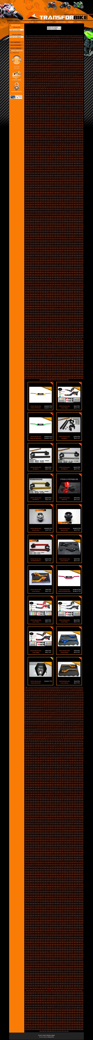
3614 (41, 274)
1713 (28, 139)
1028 (55, 90)
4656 (67, 347)
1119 (43, 97)
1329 (28, 112)
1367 (63, 114)
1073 (48, 93)
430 (81, 56)
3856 (45, 291)
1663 (82, 134)
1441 (67, 119)
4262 (41, 320)
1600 (45, 131)
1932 (36, 155)
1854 (80, 148)
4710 (82, 350)
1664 (26, 136)
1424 (26, 119)
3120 (65, 238)
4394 (70, 328)
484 (65, 59)
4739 (36, 354)
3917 (77, 294)
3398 (41, 258)
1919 (63, 153)
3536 (26, 269)
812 (41, 78)
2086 (60, 165)
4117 (38, 309)
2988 (36, 229)
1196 (55, 102)
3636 (36, 275)
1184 (26, 102)
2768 (26, 214)
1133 (77, 97)
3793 (67, 286)
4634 (72, 345)
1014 (79, 88)
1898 (70, 151)
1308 (36, 110)
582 (75, 64)
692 (48, 71)
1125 (58, 97)
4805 (80, 357)
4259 (33, 320)
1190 (41, 102)
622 (33, 68)
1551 (43, 127)
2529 (28, 197)
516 (67, 61)
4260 (36, 320)
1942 (60, 155)
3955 (53, 298)
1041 (28, 92)
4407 (43, 330)
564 (41, 64)
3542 (41, 269)
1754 (70, 141)
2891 (33, 223)
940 (48, 85)
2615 (63, 202)
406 (35, 56)
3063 (43, 235)
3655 (82, 275)
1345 (67, 112)
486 (69, 59)
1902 (80, 151)
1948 (75, 155)
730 (62, 73)
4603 (55, 344)
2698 (31, 209)
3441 (28, 262)
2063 (63, 163)
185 (27, 44)
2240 (26, 177)
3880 (45, 293)
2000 (26, 160)
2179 (53, 172)
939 (46, 85)
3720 (65, 281)
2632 (45, 204)
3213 (58, 245)
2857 (67, 219)
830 (75, 78)
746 (33, 75)
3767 (63, 284)
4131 (72, 309)
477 (52, 59)
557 (27, 64)
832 (79, 78)
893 (77, 81)
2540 (55, 197)
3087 (43, 236)
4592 (28, 344)
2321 (48, 182)
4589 (80, 342)
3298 (31, 252)
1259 (33, 107)
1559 (63, 127)
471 (41, 59)
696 (56, 71)
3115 (53, 238)
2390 (41, 187)
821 (58, 78)
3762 (50, 284)
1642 (31, 134)
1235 (33, 105)
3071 (63, 235)
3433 (67, 260)
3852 (36, 291)
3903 (43, 294)
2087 (63, 165)
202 (60, 44)
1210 (31, 104)
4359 (43, 327)
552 (77, 63)
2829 (58, 218)
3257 (48, 248)
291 (52, 49)
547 (67, 63)
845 (44, 80)
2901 (58, 223)
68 (56, 37)
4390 (60, 328)
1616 (26, 132)
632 (52, 68)
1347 (72, 112)
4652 (58, 347)
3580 (75, 270)
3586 (31, 272)
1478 (41, 122)
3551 (63, 269)
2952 (65, 226)
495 (27, 61)
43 (81, 35)
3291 (72, 250)
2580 (36, 201)
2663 (63, 206)
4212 (36, 316)
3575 (63, 270)
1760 (26, 143)
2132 (55, 168)
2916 (36, 224)
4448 (26, 333)
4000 (45, 301)
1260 (36, 107)
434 (29, 58)
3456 (65, 262)
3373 (38, 257)
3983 (63, 299)
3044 (55, 233)
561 (35, 64)
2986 (31, 229)
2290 (31, 180)
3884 (55, 293)
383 (50, 54)
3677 (77, 277)
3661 (38, 277)
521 (77, 61)
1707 (72, 138)
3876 (36, 293)
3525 (58, 267)
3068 (55, 235)
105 (52, 39)
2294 (41, 180)
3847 (82, 289)
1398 (80, 115)
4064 (26, 306)
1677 (58, 136)
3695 (63, 279)
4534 (62, 339)
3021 (58, 231)
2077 (38, 165)
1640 (26, 134)
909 (48, 83)
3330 (50, 253)
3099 (72, 236)
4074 (50, 306)
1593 (28, 131)
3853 (38, 291)
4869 (60, 362)
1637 (77, 132)
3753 (28, 284)
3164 (55, 241)
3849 (28, 291)
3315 (72, 252)
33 (67, 35)
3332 (55, 253)
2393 (48, 187)
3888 (65, 293)
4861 (41, 362)
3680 (26, 279)
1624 (45, 132)
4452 (36, 333)
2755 (53, 213)
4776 (67, 356)
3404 (55, 258)
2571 (72, 199)
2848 (45, 219)
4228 (75, 316)
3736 (45, 282)
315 (39, 51)
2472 (65, 192)
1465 (67, 121)
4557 (60, 340)
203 (62, 44)
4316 (55, 323)
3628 (75, 274)
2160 (65, 170)
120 (80, 39)
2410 (31, 189)
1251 (72, 105)
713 (29, 73)
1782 (80, 143)
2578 (31, 201)
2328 (65, 182)
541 (56, 63)
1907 (33, 153)
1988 (55, 158)
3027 (72, 231)
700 (63, 71)
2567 (63, 199)
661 (48, 69)
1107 (72, 95)
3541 (38, 269)
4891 (55, 364)
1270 (60, 107)
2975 (63, 228)
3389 (77, 257)
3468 (36, 264)
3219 (72, 245)
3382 (60, 257)
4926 (82, 366)
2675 (33, 207)
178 (73, 42)
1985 (48, 158)
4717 (41, 352)
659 (44, 69)
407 (37, 56)
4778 (72, 356)
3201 (28, 245)
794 (65, 76)
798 (73, 76)
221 (37, 46)
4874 (72, 362)
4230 (80, 316)
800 (77, 76)
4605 (60, 344)
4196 (55, 315)
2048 (26, 163)
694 (52, 71)
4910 (43, 366)
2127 (43, 168)
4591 (26, 344)
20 (49, 35)
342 (31, 52)
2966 (41, 228)
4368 (65, 327)
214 (82, 44)
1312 (45, 110)
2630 (41, 204)
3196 (75, 243)
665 (56, 69)
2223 (43, 175)
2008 (45, 160)
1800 (65, 144)
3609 (28, 274)
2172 (36, 172)
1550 (41, 127)
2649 (28, 206)
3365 (77, 255)
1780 (75, 143)
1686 (80, 136)
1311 (43, 110)
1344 (65, 112)
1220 (55, 104)
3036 (36, 233)
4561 (70, 340)
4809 (31, 359)
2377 (67, 185)
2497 (67, 194)
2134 (60, 168)
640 (67, 68)
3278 (41, 250)
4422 (80, 330)
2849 (48, 219)
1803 (72, 144)
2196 (36, 173)
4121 (48, 309)
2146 (31, 170)
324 (56, 51)
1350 (80, 112)
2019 (72, 160)
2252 (55, 177)
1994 (70, 158)
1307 (33, 110)
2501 (77, 194)
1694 (41, 138)
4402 (31, 330)
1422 (80, 117)
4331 (33, 325)
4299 (72, 321)
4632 (67, 345)
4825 (70, 359)
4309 (38, 323)
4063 (82, 304)
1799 (63, 144)
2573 (77, 199)
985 (75, 86)
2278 (60, 178)
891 (73, 81)
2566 (60, 199)
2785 (67, 214)
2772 (36, 214)
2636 (55, 204)
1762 (31, 143)
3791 (63, 286)
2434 (31, 190)
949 (65, 85)
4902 (82, 364)
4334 (41, 325)
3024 (65, 231)
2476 (75, 192)
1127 (63, 97)
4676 (58, 349)
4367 (63, 327)
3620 (55, 274)
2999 (63, 229)
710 (82, 71)
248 (29, 47)
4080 (65, 306)
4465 (67, 333)
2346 (50, 184)
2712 (65, 209)
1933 (38, 155)
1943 (63, 155)
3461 (77, 262)
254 (41, 47)
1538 (70, 126)
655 (37, 69)
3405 (58, 258)
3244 (75, 247)
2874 (50, 221)
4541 (79, 339)
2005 (38, 160)
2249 (48, 177)
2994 (50, 229)
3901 (38, 294)
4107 (72, 308)
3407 (63, 258)
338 (82, 51)
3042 (50, 233)
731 (63, 73)
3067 (53, 235)
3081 (28, 236)
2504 (26, 195)
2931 (72, 224)
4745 (50, 354)
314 (37, 51)
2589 (58, 201)
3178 (31, 243)
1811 (33, 146)
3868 (75, 291)
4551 (45, 340)
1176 (65, 100)
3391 (82, 257)
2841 (28, 219)
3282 (50, 250)
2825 (48, 218)
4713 (31, 352)
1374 (80, 114)
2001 (28, 160)
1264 (45, 107)
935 (39, 85)
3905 (48, 294)
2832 (65, 218)
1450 (31, 121)
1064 (26, 93)
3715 (53, 281)
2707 (53, 209)
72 (62, 37)
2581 (38, 201)
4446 (80, 332)
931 (31, 85)
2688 (65, 207)
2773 (38, 214)
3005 (77, 229)
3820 (75, 287)
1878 (80, 149)
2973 (58, 228)
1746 (50, 141)
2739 (72, 211)
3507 (72, 265)
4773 (60, 356)
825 (65, 78)
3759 (43, 284)
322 (52, 51)
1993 (67, 158)
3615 (43, 274)
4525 (39, 339)
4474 (31, 335)
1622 (41, 132)
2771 (33, 214)
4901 (80, 364)
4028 (55, 303)
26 (57, 35)
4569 (31, 342)
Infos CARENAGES (15, 42)
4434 (50, 332)
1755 (72, 141)
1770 (50, 143)
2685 (58, 207)
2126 (41, 168)
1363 (53, 114)
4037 (77, 303)
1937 (48, 155)
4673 (50, 349)
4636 (77, 345)
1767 (43, 143)
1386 (50, 115)
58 (43, 37)
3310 (60, 252)
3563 (33, 270)
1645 (38, 134)
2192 (26, 173)
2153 (48, 170)
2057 (48, 163)
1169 (48, 100)
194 (44, 44)
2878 (60, 221)
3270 (80, 248)
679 (82, 69)
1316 (55, 110)
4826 (72, 359)
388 (60, 54)
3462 (80, 262)
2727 (43, 211)
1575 (43, 129)
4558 (63, 340)
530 (35, 63)
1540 (75, 126)
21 (51, 35)
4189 (38, 315)
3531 (72, 267)
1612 (75, 131)
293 (56, 49)
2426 (70, 189)
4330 (31, 325)
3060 (36, 235)
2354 (70, 184)
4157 (77, 311)
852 (58, 80)
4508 (55, 337)
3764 (55, 284)
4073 (48, 306)
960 (27, 86)
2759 (63, 213)
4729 (70, 352)
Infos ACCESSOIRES (16, 45)
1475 (33, 122)
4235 (33, 318)
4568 (28, 342)
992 (30, 88)
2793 (28, 216)
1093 (38, 95)
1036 (75, 90)
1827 (72, 146)
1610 (70, 131)
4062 (80, 304)
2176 (45, 172)
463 (25, 59)
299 (67, 49)
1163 (33, 100)
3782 (41, 286)
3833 (48, 289)
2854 (60, 219)
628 (44, 68)
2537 (48, 197)
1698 (50, 138)
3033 (28, 233)
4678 (63, 349)
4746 (53, 354)
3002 (70, 229)
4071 (43, 306)
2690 (70, 207)
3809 (48, 287)
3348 (36, 255)
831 (77, 78)
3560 (26, 270)
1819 (53, 146)
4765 (41, 356)
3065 (48, 235)
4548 (38, 340)
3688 (45, 279)
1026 (50, 90)
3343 (82, 253)
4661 (80, 347)
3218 (70, 245)
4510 (60, 337)
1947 (72, 155)
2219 (33, 175)
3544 (45, 269)
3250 (31, 248)
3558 (80, 269)
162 (42, 42)
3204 (36, 245)
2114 (70, 166)
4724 (58, 352)
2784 (65, 214)
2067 (72, 163)
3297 (28, 252)
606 (62, 66)
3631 (82, 274)
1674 (50, 136)
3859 (53, 291)
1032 (65, 90)
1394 (70, 115)
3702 (80, 279)
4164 (36, 313)
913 (56, 83)
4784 (28, 357)
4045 (38, 304)
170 (58, 42)
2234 (70, 175)
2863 (82, 219)
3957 (58, 298)
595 (41, 66)
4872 (67, 362)
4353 (28, 327)
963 (33, 86)
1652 (55, 134)
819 (54, 78)
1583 (63, 129)
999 (43, 88)
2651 (33, 206)
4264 (45, 320)
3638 (41, 275)
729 (60, 73)
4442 (70, 332)
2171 (33, 172)
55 (39, 37)
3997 (38, 301)
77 (68, 37)
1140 (36, 98)
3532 (75, 267)
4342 (60, 325)
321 (50, 51)
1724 (55, 139)
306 (81, 49)
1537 (67, 126)
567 (46, 64)
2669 (77, 206)
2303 (63, 180)
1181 (77, 100)
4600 (48, 344)
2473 (67, 192)
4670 (43, 349)
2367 (43, 185)
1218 (50, 104)
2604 (36, 202)
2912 (26, 224)
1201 (67, 102)
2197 (38, 173)
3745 (67, 282)
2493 (58, 194)
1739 (33, 141)
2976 (65, 228)
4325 (77, 323)
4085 (77, 306)
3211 (53, 245)
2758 (60, 213)
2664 (65, 206)
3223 (82, 245)
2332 (75, 182)
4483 (53, 335)
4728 (67, 352)
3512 (26, 267)
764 (67, 75)
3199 (82, 243)
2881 (67, 221)
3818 (70, 287)
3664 (45, 277)
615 (79, 66)
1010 (70, 88)
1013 (77, 88)
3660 (36, 277)
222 (39, 46)
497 (31, 61)
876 (44, 81)
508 (52, 61)
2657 (48, 206)
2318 (41, 182)
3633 (28, 275)
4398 (80, 328)
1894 (60, 151)
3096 (65, 236)
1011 (72, 88)
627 (42, 68)
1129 (67, 97)
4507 (53, 337)
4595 (36, 344)
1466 (70, 121)
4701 (60, 350)
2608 (45, 202)
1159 (82, 98)
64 (51, 37)
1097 (48, 95)
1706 (70, 138)
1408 (45, 117)
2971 (53, 228)
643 (73, 68)
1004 (55, 88)
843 (41, 80)
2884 (75, 221)
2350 (60, 184)
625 (39, 68)
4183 (82, 313)
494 (25, 61)
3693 (58, 279)
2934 (80, 224)
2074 (31, 165)
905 (41, 83)
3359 (63, 255)
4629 (60, 345)
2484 (36, 194)
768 (75, 75)
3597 (58, 272)
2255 (63, 177)
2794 (31, 216)
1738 (31, 141)
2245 (38, 177)
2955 (72, 226)
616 (81, 66)
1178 (70, 100)
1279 (82, 107)
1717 (38, 139)
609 (67, 66)
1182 (80, 100)
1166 (41, 100)
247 (27, 47)
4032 (65, 303)
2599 (82, 201)
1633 (67, 132)
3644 (55, 275)
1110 (80, 95)
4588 (77, 342)
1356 (36, 114)
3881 (48, 293)
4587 (75, 342)
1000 (45, 88)
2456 (26, 192)
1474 (31, 122)
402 (27, 56)
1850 (70, 148)
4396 (75, 328)
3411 (72, 258)
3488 (26, 265)
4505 (48, 337)
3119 (63, 238)
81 (74, 37)
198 (52, 44)
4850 (72, 361)
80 (73, 37)
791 (60, 76)
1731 (72, 139)
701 (65, 71)
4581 (60, 342)
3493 (38, 265)
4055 (63, 304)
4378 (31, 328)
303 (75, 49)
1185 (28, 102)
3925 (38, 296)
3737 (48, 282)
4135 (82, 309)
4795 (55, 357)
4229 (77, 316)
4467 (72, 333)
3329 (48, 253)
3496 (45, 265)
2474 (70, 192)
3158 (41, 241)
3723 (72, 281)
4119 (43, 309)
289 (48, 49)
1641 (28, 134)
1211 (33, 104)
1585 (67, 129)
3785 (48, 286)
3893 (77, 293)
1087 (82, 93)
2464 (45, 192)
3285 (58, 250)
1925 (77, 153)
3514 (31, 267)
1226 (70, 104)
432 (25, 58)
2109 (58, 166)
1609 (67, 131)
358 (62, 52)
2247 (43, 177)
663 (52, 69)
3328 (45, 253)
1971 (72, 156)
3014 (41, 231)
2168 (26, 172)
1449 (28, 121)
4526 (41, 339)
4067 (33, 306)
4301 (77, 321)
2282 (70, 178)
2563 (53, 199)
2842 (31, 219)
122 (25, 41)
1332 (36, 112)
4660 (77, 347)
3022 (60, 231)
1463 (63, 121)
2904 (65, 223)
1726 (60, 139)
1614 (80, 131)
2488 (45, 194)
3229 (38, 247)
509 (54, 61)
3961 (67, 298)
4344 (65, 325)
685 (35, 71)
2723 (33, 211)
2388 (36, 187)
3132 (36, 240)
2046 (80, 161)
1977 (28, 158)
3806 (41, 287)
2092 (75, 165)
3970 (31, 299)
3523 (53, 267)
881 (54, 81)
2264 (26, 178)
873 (39, 81)
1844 (55, 148)
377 (39, 54)
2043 (72, 161)
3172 (75, 241)
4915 (55, 366)
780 (39, 76)
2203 (53, 173)
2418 (50, 189)
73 (63, 37)
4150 (60, 311)
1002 (50, 88)
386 (56, 54)
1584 (65, 129)
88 (25, 39)
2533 (38, 197)
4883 (36, 364)
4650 (53, 347)
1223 (63, 104)
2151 (43, 170)
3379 (53, 257)
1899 (72, 151)
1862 (41, 149)
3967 (82, 298)
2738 (70, 211)
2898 (50, 223)
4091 (33, 308)
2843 (33, 219)
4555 (55, 340)
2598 (80, 201)
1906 (31, 153)
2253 (58, 177)
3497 (48, 265)
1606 (60, 131)
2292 (36, 180)
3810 (50, 287)
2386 (31, 187)
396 (75, 54)
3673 (67, 277)
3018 (50, 231)
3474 (50, 264)
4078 (60, 306)
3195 (72, 243)
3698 (70, 279)
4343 (63, 325)
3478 (60, 264)
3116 (55, 238)
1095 (43, 95)
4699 (55, 350)
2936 (26, 226)
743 (27, 75)
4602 (53, 344)
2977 (67, 228)
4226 (70, 316)
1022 (41, 90)
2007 (43, 160)
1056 (65, 92)
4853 (80, 361)
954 (75, 85)
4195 (53, 315)
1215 (43, 104)
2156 (55, 170)
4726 (63, 352)
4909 (41, 366)
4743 (45, 354)
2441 (48, 190)
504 (44, 61)
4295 (63, 321)
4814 (43, 359)
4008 (65, 301)
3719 (63, 281)
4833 (31, 361)
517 (69, 61)
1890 (50, 151)
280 (31, 49)
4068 (36, 306)
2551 (82, 197)
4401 (28, 330)
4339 (53, 325)
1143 (43, 98)
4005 (58, 301)
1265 (48, 107)
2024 (26, 161)
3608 (26, 274)
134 (48, 41)
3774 (80, 284)
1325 (77, 110)
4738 (33, 354)
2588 (55, 201)
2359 (82, 184)
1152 (65, 98)
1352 (26, 114)
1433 (48, 119)
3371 (33, 257)
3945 (28, 298)
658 (42, 69)
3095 (63, 236)
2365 (38, 185)
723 (48, 73)
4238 (41, 318)
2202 (50, 173)
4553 (50, 340)
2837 (77, 218)
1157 (77, 98)
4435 (53, 332)
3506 (70, 265)
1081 (67, 93)
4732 (77, 352)
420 (62, 56)
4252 (75, 318)
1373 (77, 114)
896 (82, 81)
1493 (77, 122)
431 (82, 56)
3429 (58, 260)
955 (77, 85)
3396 (36, 258)
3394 (31, 258)
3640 (45, 275)
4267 (53, 320)
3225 (28, 247)
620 (29, 68)
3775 (82, 284)
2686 (60, 207)
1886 (41, 151)
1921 (67, 153)
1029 (58, 90)
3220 (75, 245)
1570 (31, 129)
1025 (48, 90)
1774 (60, 143)
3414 (80, 258)
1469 (77, 121)
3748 (75, 282)
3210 (50, 245)
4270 (60, 320)
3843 (72, 289)
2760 (65, 213)
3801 (28, 287)
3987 (72, 299)
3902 (41, 294)
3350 (41, 255)
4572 (38, 342)
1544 (26, 127)
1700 (55, 138)
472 (42, 59)
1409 (48, 117)
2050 (31, 163)
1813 (38, 146)
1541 (77, 126)
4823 (65, 359)
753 (46, 75)
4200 (65, 315)
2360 (26, 185)
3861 (58, 291)
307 (82, 49)
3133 (38, 240)
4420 (75, 330)
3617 (48, 274)
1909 (38, 153)
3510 (80, 265)
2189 (77, 172)
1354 (31, 114)
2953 (67, 226)
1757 (77, 141)
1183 (82, 100)
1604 (55, 131)
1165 (38, 100)
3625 (67, 274)
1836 (36, 148)
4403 (33, 330)
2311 (82, 180)
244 (81, 46)
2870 (41, 221)
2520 (65, 195)
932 (33, 85)
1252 (75, 105)
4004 (55, 301)
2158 (60, 170)
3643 (53, 275)
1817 (48, 146)
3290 (70, 250)
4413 (58, 330)
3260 (55, 248)
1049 (48, 92)
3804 (36, 287)
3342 (80, 253)
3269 (77, 248)
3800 (26, 287)
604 (58, 66)
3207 (43, 245)
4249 (67, 318)
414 (50, 56)
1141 (38, 98)
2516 (55, 195)
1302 (80, 109)
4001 (48, 301)
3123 (72, 238)
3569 (48, 270)
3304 (45, 252)
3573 (58, 270)
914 (58, 83)
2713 (67, 209)
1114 (31, 97)
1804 (75, 144)
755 (50, 75)
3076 (75, 235)
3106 (31, 238)
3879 (43, 293)
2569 (67, 199)
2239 (82, 175)
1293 (58, 109)
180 (77, 42)
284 (39, 49)
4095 (43, 308)
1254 (80, 105)
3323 (33, 253)
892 (75, 81)
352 (50, 52)
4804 (77, 357)
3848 (26, 291)
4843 (55, 361)
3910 (60, 294)
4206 (80, 315)
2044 (75, 161)
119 (78, 39)
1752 (65, 141)
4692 (38, 350)
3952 (45, 298)
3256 (45, 248)
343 (33, 52)
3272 (26, 250)
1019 (33, 90)
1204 (75, 102)
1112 (26, 97)
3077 (77, 235)
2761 (67, 213)
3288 (65, 250)
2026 (31, 161)
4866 (53, 362)
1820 (55, 146)
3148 (75, 240)
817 (50, 78)
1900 (75, 151)
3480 (65, 264)
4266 (50, 320)
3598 (60, 272)
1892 (55, 151)
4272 (65, 320)
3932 (55, 296)
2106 (50, 166)
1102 (60, 95)
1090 (31, 95)
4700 (58, 350)
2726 (41, 211)
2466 (50, 192)
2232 (65, 175)
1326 (80, 110)
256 (44, 47)
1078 (60, 93)
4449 (28, 333)
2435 (33, 190)
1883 (33, 151)
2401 (67, 187)
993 (31, 88)
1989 (58, 158)
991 (28, 88)
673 (71, 69)
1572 (36, 129)
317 (42, 51)
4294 (60, 321)
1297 (67, 109)
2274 (50, 178)
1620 (36, 132)
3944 (26, 298)
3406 (60, 258)
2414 (41, 189)
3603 (72, 272)
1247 (63, 105)
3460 (75, 262)
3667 (53, 277)
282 (35, 49)
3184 (45, 243)
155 (29, 42)
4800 (67, 357)
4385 (48, 328)
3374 (41, 257)
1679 (63, 136)
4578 (53, 342)
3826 (31, 289)
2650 (31, 206)
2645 (77, 204)
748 (37, 75)
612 (73, 66)
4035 (72, 303)
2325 (58, 182)
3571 (53, 270)
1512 (65, 124)
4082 (70, 306)
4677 (60, 349)
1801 (67, 144)
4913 (50, 366)
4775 (65, 356)
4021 (38, 303)
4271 (63, 320)
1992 (65, 158)
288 (46, 49)
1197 (58, 102)
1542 (80, 126)
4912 (48, 366)
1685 (77, 136)
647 (81, 68)
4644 (38, 347)
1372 (75, 114)
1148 (55, 98)
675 (75, 69)
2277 (58, 178)
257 (46, 47)
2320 (45, 182)
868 (29, 81)
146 (71, 41)
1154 (70, 98)
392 (67, 54)
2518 (60, 195)
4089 (28, 308)
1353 (28, 114)
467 (33, 59)
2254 (60, 177)
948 (63, 85)
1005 (57, 88)
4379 (33, 328)
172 (62, 42)
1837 (38, 148)
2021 (77, 160)
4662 (82, 347)
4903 (26, 366)
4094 (41, 308)
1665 (28, 136)
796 (69, 76)
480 (58, 59)
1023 (43, 90)
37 (72, 35)
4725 (60, 352)
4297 (67, 321)
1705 (67, 138)
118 (76, 39)
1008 (65, 88)
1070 (41, 93)
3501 (58, 265)
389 (62, 54)
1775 (63, 143)
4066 (31, 306)
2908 (75, 223)
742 (25, 75)
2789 (77, 214)
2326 (60, 182)
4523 (34, 339)
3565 (38, 270)
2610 (50, 202)
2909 (77, 223)
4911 (45, 366)
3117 (58, 238)
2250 (50, 177)
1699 (53, 138)
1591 (82, 129)
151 (81, 41)
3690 (50, 279)
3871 (82, 291)
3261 (58, 248)
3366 (80, 255)
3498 (50, 265)
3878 (41, 293)
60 (45, 37)
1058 (70, 92)
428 (77, 56)
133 (46, 41)
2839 (82, 218)
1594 (31, 131)
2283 (72, 178)
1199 (63, 102)
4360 (45, 327)
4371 (72, 327)
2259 (72, 177)
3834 (50, 289)
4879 (26, 364)
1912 (45, 153)
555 (82, 63)
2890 (31, 223)
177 (71, 42)
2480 (26, 194)
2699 (33, 209)
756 (52, 75)
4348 (75, 325)
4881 (31, 364)
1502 (41, 124)
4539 (74, 339)
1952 (26, 156)
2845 (38, 219)
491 (79, 59)
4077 (58, 306)
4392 (65, 328)
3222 (80, 245)
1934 (41, 155)
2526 (80, 195)
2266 (31, 178)
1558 (60, 127)
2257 (67, 177)
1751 (63, 141)
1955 (33, 156)
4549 (41, 340)
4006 (60, 301)
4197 (58, 315)
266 (63, 47)
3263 (63, 248)
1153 (67, 98)
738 (77, 73)
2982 (80, 228)
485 (67, 59)
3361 (67, 255)
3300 (36, 252)
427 (75, 56)
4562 (72, 340)
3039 (43, 233)
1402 (31, 117)
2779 (53, 214)
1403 (33, 117)
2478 (80, 192)
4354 (31, 327)
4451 (33, 333)
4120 (45, 309)
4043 (33, 304)
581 (73, 64)
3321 (28, 253)
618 (25, 68)
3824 (26, 289)
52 (35, 37)
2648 (26, 206)
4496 (26, 337)
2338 (31, 184)
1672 (45, 136)
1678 (60, 136)
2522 (70, 195)
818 (52, 78)
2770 (31, 214)
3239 (63, 247)
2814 (80, 216)
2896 (45, 223)
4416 (65, 330)
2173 (38, 172)
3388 (75, 257)
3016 (45, 231)
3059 (33, 235)
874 (41, 81)
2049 (28, 163)
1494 (80, 122)
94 (33, 39)
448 (56, 58)
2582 (41, 201)
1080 (65, 93)
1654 (60, 134)
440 (41, 58)
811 (39, 78)
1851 (72, 148)
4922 (72, 366)
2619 (72, 202)
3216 (65, 245)
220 (35, 46)
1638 (80, 132)
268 (67, 47)
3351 (43, 255)
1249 (67, 105)
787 (52, 76)
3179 (33, 243)
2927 (63, 224)
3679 (82, 277)
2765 (77, 213)
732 (65, 73)
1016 (26, 90)
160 (39, 42)
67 (55, 37)
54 (37, 37)
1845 (58, 148)
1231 (82, 104)
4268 (55, 320)
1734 (80, 139)
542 (58, 63)
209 (73, 44)
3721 (67, 281)
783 (44, 76)
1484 (55, 122)
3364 (75, 255)
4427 (33, 332)
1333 (38, 112)
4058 (70, 304)
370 (25, 54)
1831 (82, 146)
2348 (55, 184)
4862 (43, 362)
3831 (43, 289)
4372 (75, 327)
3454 (60, 262)
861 (75, 80)
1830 (80, 146)
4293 (58, 321)
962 (31, 86)
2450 (70, 190)
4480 (45, 335)
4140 (36, 311)
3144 (65, 240)
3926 (41, 296)
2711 (63, 209)
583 (77, 64)
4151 (63, 311)
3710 (41, 281)
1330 (31, 112)
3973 (38, 299)
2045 (77, 161)
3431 (63, 260)
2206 (60, 173)
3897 (28, 294)
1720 (45, 139)
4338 (50, 325)
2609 (48, 202)
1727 (63, 139)
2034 (50, 161)
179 (75, 42)
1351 (82, 112)
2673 (28, 207)
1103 (63, 95)
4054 (60, 304)
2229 (58, 175)
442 (44, 58)
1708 (75, 138)
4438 (60, 332)
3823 (82, 287)
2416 (45, 189)
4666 (33, 349)
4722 (53, 352)
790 (58, 76)
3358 (60, 255)
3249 (28, 248)
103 (48, 39)
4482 (50, 335)
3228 (36, 247)
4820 (58, 359)
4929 (31, 367)
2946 (50, 226)
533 (41, 63)
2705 (48, 209)
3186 (50, 243)
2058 (50, 163)
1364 (55, 114)
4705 (70, 350)
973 (52, 86)
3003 (72, 229)
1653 (58, 134)
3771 (72, 284)
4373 (77, 327)
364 (73, 52)
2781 (58, 214)
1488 (65, 122)
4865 (50, 362)
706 (75, 71)
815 (46, 78)
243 (79, 46)
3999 (43, 301)
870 (33, 81)
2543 (63, 197)
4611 (75, 344)
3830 (41, 289)
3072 (65, 235)
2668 (75, 206)
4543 (26, 340)
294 (58, 49)
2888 (26, 223)
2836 (75, 218)
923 (75, 83)
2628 (36, 204)
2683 (53, 207)
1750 (60, 141)
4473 (28, 335)
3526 (60, 267)
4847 (65, 361)
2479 (82, 192)
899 (29, 83)
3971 (33, 299)
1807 (82, 144)
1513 (67, 124)
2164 (75, 170)
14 (41, 35)
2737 (67, 211)
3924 (36, 296)
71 (60, 37)
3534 (80, 267)
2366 (41, 185)
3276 (36, 250)
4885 (41, 364)
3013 (38, 231)
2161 (67, 170)
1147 (53, 98)
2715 (72, 209)
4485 (58, 335)
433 (27, 58)
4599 (45, 344)
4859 (36, 362)
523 (81, 61)
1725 (58, 139)
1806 (80, 144)
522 (79, 61)
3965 (77, 298)
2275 (53, 178)
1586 (70, 129)
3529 (67, 267)
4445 (77, 332)
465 (29, 59)
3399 (43, 258)
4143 (43, 311)
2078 (41, 165)
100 (42, 39)
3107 (33, 238)
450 (60, 58)
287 (44, 49)
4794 (53, 357)
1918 (60, 153)
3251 (33, 248)
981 (67, 86)
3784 (45, 286)
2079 (43, 165)
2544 (65, 197)
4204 (75, 315)
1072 (45, 93)
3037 (38, 233)
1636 (75, 132)
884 (60, 81)
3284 (55, 250)
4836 (38, 361)
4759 (26, 356)
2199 (43, 173)
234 (62, 46)
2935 (82, 224)
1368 (65, 114)
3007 (82, 229)
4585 (70, 342)
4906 (33, 366)
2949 (58, 226)
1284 (36, 109)
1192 (45, 102)
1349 (77, 112)
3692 (55, 279)
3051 (72, 233)
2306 (70, 180)
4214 (41, 316)
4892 (58, 364)
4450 (31, 333)
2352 (65, 184)
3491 (33, 265)
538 (50, 63)
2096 (26, 166)
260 (52, 47)
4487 (63, 335)
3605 (77, 272)
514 (63, 61)
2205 (58, 173)
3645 (58, 275)
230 (54, 46)
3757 (38, 284)
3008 (26, 231)
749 (39, 75)
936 (41, 85)
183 (82, 42)
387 (58, 54)
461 (81, 58)
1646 (41, 134)
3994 (31, 301)
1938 (50, 155)
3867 (72, 291)
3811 (53, 287)
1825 (67, 146)
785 (48, 76)
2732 (55, 211)
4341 (58, 325)
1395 (72, 115)
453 (65, 58)
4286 (41, 321)
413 (48, 56)
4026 (50, 303)
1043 (33, 92)
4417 (67, 330)
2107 (53, 166)
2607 (43, 202)
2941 (38, 226)
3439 (82, 260)
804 (25, 78)
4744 (48, 354)
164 (46, 42)
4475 (33, 335)
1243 (53, 105)
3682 (31, 279)
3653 (77, 275)
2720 (26, 211)
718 (39, 73)
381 (46, 54)
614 (77, 66)
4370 (70, 327)
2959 (82, 226)
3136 (45, 240)
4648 (48, 347)
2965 (38, 228)
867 (27, 81)
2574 (80, 199)
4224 (65, 316)
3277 (38, 250)
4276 (75, 320)
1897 (67, 151)
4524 (37, 339)
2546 (70, 197)
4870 (63, 362)
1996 (75, 158)
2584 (45, 201)
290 (50, 49)
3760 (45, 284)
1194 (50, 102)
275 (81, 47)
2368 (45, 185)
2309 (77, 180)
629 (46, 68)
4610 (72, 344)
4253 (77, 318)
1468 (75, 121)
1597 (38, 131)
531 (37, 63)
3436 (75, 260)
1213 (38, 104)
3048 (65, 233)
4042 (31, 304)
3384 (65, 257)
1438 (60, 119)
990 (26, 88)
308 (25, 51)
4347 (72, 325)
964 (35, 86)
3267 (72, 248)
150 (79, 41)
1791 (43, 144)
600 (50, 66)
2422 (60, 189)
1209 (28, 104)
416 (54, 56)
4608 (67, 344)
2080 (45, 165)
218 (31, 46)
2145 (28, 170)
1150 (60, 98)
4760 (28, 356)
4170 (50, 313)
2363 (33, 185)
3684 (36, 279)
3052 (75, 233)
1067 (33, 93)
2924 (55, 224)
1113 (28, 97)
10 (36, 35)
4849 (70, 361)
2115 (72, 166)
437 (35, 58)
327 (62, 51)
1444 (75, 119)
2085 (58, 165)
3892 (75, 293)
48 (29, 37)
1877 (77, 149)
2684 (55, 207)
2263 (82, 177)
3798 (80, 286)
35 (70, 35)
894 (79, 81)
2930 (70, 224)
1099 (53, 95)
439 (39, 58)
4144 (45, 311)
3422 (41, 260)
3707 (33, 281)
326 (60, 51)
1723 (53, 139)
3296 (26, 252)
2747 (33, 213)
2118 (80, 166)
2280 (65, 178)
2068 (75, 163)
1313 (48, 110)
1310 (41, 110)
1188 (36, 102)
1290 (50, 109)
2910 (80, 223)
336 (79, 51)
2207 (63, 173)
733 (67, 73)
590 (31, 66)
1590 (80, 129)
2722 (31, 211)
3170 (70, 241)
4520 (27, 339)
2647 (82, 204)
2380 (75, 185)
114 (69, 39)
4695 (45, 350)
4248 (65, 318)
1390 (60, 115)
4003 (53, 301)
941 (50, 85)
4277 (77, 320)
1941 (58, 155)
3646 (60, 275)
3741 (58, 282)
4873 (70, 362)
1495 (82, 122)
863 (79, 80)
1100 (55, 95)
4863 (45, 362)
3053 (77, 233)
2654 (41, 206)
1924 (75, 153)
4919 (65, 366)
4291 (53, 321)
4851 (75, 361)
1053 (58, 92)
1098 (50, 95)
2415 (43, 189)
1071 (43, 93)
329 (65, 51)
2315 (33, 182)
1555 (53, 127)
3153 (28, 241)
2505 (28, 195)
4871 (65, 362)
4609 (70, 344)
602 (54, 66)
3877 (38, 293)
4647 (45, 347)
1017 (28, 90)
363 (71, 52)
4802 (72, 357)
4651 (55, 347)
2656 (45, 206)
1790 (41, 144)
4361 (48, 327)
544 (62, 63)
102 (46, 39)
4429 (38, 332)
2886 (80, 221)
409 (41, 56)
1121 (48, 97)
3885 (58, 293)
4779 (75, 356)
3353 (48, 255)
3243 (72, 247)
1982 (41, 158)
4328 (26, 325)
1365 (58, 114)
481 (60, 59)
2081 (48, 165)
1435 (53, 119)
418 (58, 56)
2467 (53, 192)
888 (67, 81)
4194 (50, 315)
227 (48, 46)
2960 (26, 228)
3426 (50, 260)
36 (71, 35)
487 (71, 59)
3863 (63, 291)
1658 (70, 134)
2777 (48, 214)
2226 (50, 175)
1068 (36, 93)
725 (52, 73)
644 (75, 68)
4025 (48, 303)
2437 (38, 190)
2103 (43, 166)
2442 (50, 190)
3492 (36, 265)
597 (44, 66)
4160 (26, 313)
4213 (38, 316)
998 (41, 88)
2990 (41, 229)
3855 (43, 291)
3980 (55, 299)
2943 (43, 226)
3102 (80, 236)
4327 (82, 323)
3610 (31, 274)
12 (38, 35)
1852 (75, 148)
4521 (29, 339)
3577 (67, 270)
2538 (50, 197)
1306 (31, 110)
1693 (38, 138)
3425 (48, 260)
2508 (36, 195)
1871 (63, 149)
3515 (33, 267)
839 (33, 80)
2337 (28, 184)
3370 (31, 257)
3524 (55, 267)
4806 (82, 357)
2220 (36, 175)
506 (48, 61)
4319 (63, 323)
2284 (75, 178)
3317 (77, 252)
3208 (45, 245)
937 (42, 85)
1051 (53, 92)
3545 (48, 269)
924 (77, 83)
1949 (77, 155)
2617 (67, 202)
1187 (33, 102)
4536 (66, 339)
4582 (63, 342)
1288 (45, 109)
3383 (63, 257)
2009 (48, 160)
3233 (48, 247)
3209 (48, 245)
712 (27, 73)
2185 (67, 172)
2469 (58, 192)
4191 (43, 315)
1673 (48, 136)
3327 (43, 253)
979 (63, 86)
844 (42, 80)
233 (60, 46)
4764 (38, 356)
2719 (82, 209)
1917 (58, 153)
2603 (33, 202)
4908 (38, 366)
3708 (36, 281)
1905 (28, 153)
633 (54, 68)
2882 (70, 221)
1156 (75, 98)
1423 (82, 117)
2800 (45, 216)
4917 (60, 366)
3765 (58, 284)
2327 (63, 182)
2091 (72, 165)
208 (71, 44)
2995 (53, 229)
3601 (67, 272)
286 (42, 49)
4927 (26, 367)
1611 (72, 131)
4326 (80, 323)
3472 (45, 264)
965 (37, 86)
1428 (36, 119)
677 (79, 69)
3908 (55, 294)
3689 (48, 279)
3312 (65, 252)
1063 (82, 92)
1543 (82, 126)
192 (41, 44)
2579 (33, 201)
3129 (28, 240)
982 (69, 86)
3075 (72, 235)
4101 (58, 308)
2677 (38, 207)
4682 (72, 349)
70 (59, 37)
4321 (67, 323)
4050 (50, 304)
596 (42, 66)
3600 (65, 272)
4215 (43, 316)
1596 (36, 131)
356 (58, 52)
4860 (38, 362)
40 (76, 35)
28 (60, 35)
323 (54, 51)
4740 (38, 354)
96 (36, 39)
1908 (36, 153)
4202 (70, 315)
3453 (58, 262)
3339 (72, 253)
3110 (41, 238)
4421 (77, 330)
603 (56, 66)
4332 (36, 325)
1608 (65, 131)
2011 (53, 160)
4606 (63, 344)
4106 (70, 308)
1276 (75, 107)
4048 (45, 304)
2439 (43, 190)
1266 (50, 107)
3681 (28, 279)
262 (56, 47)
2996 (55, 229)
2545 (67, 197)
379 (42, 54)
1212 (36, 104)
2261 (77, 177)
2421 (58, 189)
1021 (38, 90)
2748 (36, 213)
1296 (65, 109)
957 (81, 85)
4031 (63, 303)
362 (69, 52)
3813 (58, 287)
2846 (41, 219)
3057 (28, 235)
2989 (38, 229)
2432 (26, 190)
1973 (77, 156)
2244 (36, 177)
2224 (45, 175)
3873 (28, 293)
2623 (82, 202)
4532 (57, 339)
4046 (41, 304)
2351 (63, 184)
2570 (70, 199)
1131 (72, 97)
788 (54, 76)
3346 (31, 255)
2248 (45, 177)
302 (73, 49)
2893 (38, 223)
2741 (77, 211)
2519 (63, 195)
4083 (72, 306)
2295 (43, 180)
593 (37, 66)
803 (82, 76)
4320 (65, 323)
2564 (55, 199)
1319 (63, 110)
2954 (70, 226)
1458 (50, 121)
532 (39, 63)
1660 (75, 134)
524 (82, 61)
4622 (43, 345)
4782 (82, 356)
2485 (38, 194)
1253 (77, 105)
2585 (48, 201)
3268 (75, 248)
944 (56, 85)
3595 (53, 272)
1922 (70, 153)
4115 (33, 309)
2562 (50, 199)
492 (81, 59)
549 (71, 63)
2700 (36, 209)
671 (67, 69)
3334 (60, 253)
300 (69, 49)
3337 (67, 253)
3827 (33, 289)
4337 (48, 325)
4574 (43, 342)
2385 (28, 187)
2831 (63, 218)
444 (48, 58)
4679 (65, 349)
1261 (38, 107)
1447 (82, 119)
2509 (38, 195)
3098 (70, 236)
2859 (72, 219)
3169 (67, 241)
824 (63, 78)
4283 (33, 321)
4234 (31, 318)
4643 (36, 347)
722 (46, 73)
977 (60, 86)
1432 (45, 119)
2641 (67, 204)
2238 (80, 175)
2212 (75, 173)
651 (29, 69)
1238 (41, 105)
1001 (48, 88)
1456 (45, 121)
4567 (26, 342)
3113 (48, 238)
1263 (43, 107)
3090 (50, 236)
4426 (31, 332)
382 (48, 54)
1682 (70, 136)
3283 (53, 250)
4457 (48, 333)
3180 (36, 243)
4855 (26, 362)
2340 (36, 184)
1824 (65, 146)
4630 (63, 345)
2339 (33, 184)
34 (68, 35)
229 (52, 46)
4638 (82, 345)
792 (62, 76)
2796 (36, 216)
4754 (72, 354)
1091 (33, 95)
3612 (36, 274)
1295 (63, 109)
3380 (55, 257)
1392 (65, 115)
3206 (41, 245)
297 (63, 49)
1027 (53, 90)
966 (39, 86)
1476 (36, 122)
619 (27, 68)
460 (79, 58)
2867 (33, 221)
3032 (26, 233)
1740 (36, 141)
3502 (60, 265)
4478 (41, 335)
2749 (38, 213)
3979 (53, 299)
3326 (41, 253)
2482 (31, 194)
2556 (36, 199)
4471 (82, 333)
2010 (50, 160)
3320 (26, 253)
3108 (36, 238)
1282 (31, 109)
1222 (60, 104)
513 (62, 61)
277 (25, 49)
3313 (67, 252)
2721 (28, 211)
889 (69, 81)
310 (29, 51)
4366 (60, 327)
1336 (45, 112)
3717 (58, 281)
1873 (67, 149)
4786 (33, 357)
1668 (36, 136)
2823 (43, 218)
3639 (43, 275)
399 (81, 54)
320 (48, 51)
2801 (48, 216)
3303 (43, 252)
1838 (41, 148)
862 (77, 80)
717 (37, 73)
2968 (45, 228)
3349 (38, 255)
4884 (38, 364)
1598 (41, 131)
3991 (82, 299)
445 (50, 58)
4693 (41, 350)
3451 (53, 262)
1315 (53, 110)
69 (58, 37)
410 (42, 56)
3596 (55, 272)
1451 (33, 121)
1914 (50, 153)
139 (58, 41)
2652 (36, 206)
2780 (55, 214)
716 (35, 73)
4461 (58, 333)
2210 (70, 173)
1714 (31, 139)
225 (44, 46)
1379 (33, 115)
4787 (36, 357)
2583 (43, 201)
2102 (41, 166)
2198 (41, 173)
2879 (63, 221)
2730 (50, 211)
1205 (77, 102)
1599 (43, 131)
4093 (38, 308)
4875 (75, 362)
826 (67, 78)
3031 (82, 231)
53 (36, 37)
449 (58, 58)
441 (42, 58)
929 (27, 85)
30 (63, 35)
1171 (53, 100)
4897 (70, 364)
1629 (58, 132)
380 (44, 54)
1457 (48, 121)
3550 (60, 269)
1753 (67, 141)
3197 (77, 243)
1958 (41, 156)
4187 (33, 315)
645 (77, 68)
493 (82, 59)
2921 (48, 224)
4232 (26, 318)
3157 (38, 241)
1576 (45, 129)
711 (25, 73)
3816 (65, 287)
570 (52, 64)
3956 (55, 298)
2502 (80, 194)
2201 (48, 173)
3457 (67, 262)
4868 (58, 362)
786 (50, 76)
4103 (63, 308)
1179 (72, 100)
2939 (33, 226)
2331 (72, 182)
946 (60, 85)
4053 (58, 304)
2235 (72, 175)
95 (35, 39)
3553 (67, 269)
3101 (77, 236)
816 (48, 78)
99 (40, 39)
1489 (67, 122)
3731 (33, 282)
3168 (65, 241)
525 (25, 63)
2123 (33, 168)
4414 (60, 330)
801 (79, 76)
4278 (80, 320)
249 (31, 47)
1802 (70, 144)
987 (79, 86)
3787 (53, 286)
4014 (80, 301)
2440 (45, 190)
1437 (58, 119)
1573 (38, 129)
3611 (33, 274)
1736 (26, 141)
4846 (63, 361)
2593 (67, 201)
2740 (75, 211)
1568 (26, 129)
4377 (28, 328)
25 (56, 35)
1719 (43, 139)
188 (33, 44)
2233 (67, 175)
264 (60, 47)
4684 (77, 349)
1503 (43, 124)
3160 (45, 241)
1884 (36, 151)
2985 (28, 229)
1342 (60, 112)
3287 (63, 250)
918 (65, 83)
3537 (28, 269)
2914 (31, 224)
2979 (72, 228)
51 (33, 37)
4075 (53, 306)
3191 (63, 243)
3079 (82, 235)
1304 (26, 110)
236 (65, 46)
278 (27, 49)
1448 (26, 121)
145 (69, 41)
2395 (53, 187)
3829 (38, 289)
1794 (50, 144)
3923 (33, 296)
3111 (43, 238)
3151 (82, 240)
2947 (53, 226)
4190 (41, 315)
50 (32, 37)
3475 (53, 264)
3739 (53, 282)
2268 (36, 178)
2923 (53, 224)
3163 (53, 241)
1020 (36, 90)
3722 (70, 281)
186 (29, 44)
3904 (45, 294)
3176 (26, 243)
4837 (41, 361)
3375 (43, 257)
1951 (82, 155)
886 (63, 81)
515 (65, 61)
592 (35, 66)
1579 (53, 129)
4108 (75, 308)
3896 (26, 294)
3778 (31, 286)
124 (29, 41)
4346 (70, 325)
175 (67, 42)
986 (77, 86)
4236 (36, 318)
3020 (55, 231)
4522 (32, 339)
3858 (50, 291)
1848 (65, 148)
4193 (48, 315)
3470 (41, 264)
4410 (50, 330)
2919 (43, 224)
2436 (36, 190)
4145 (48, 311)
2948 (55, 226)
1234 (31, 105)
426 (73, 56)
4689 (31, 350)
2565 (58, 199)
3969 (28, 299)
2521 (67, 195)
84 (78, 37)
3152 (26, 241)
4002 (50, 301)
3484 (75, 264)
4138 (31, 311)
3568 (45, 270)
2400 (65, 187)
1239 (43, 105)
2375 (63, 185)
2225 (48, 175)
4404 (36, 330)
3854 (41, 291)
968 (42, 86)
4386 (50, 328)
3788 (55, 286)
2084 (55, 165)
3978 (50, 299)
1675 (53, 136)
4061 (77, 304)
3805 (38, 287)
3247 (82, 247)
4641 (31, 347)
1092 (36, 95)
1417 (67, 117)
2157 (58, 170)
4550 (43, 340)
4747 (55, 354)
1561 (67, 127)
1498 (31, 124)
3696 (65, 279)
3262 (60, 248)
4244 (55, 318)
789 (56, 76)
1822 (60, 146)
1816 (45, 146)
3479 (63, 264)
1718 (41, 139)
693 (50, 71)
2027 (33, 161)
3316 (75, 252)
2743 (82, 211)
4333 (38, 325)
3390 (80, 257)
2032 (45, 161)
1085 (77, 93)
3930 (50, 296)
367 (79, 52)
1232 (26, 105)
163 (44, 42)
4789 (41, 357)
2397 (58, 187)
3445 (38, 262)
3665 (48, 277)
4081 (67, 306)
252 (37, 47)
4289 (48, 321)
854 (62, 80)
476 (50, 59)
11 (37, 35)
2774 (41, 214)
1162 (31, 100)
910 (50, 83)
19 (48, 35)
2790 (80, 214)
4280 (26, 321)
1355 (33, 114)
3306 (50, 252)
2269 (38, 178)
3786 (50, 286)
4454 (41, 333)
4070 (41, 306)
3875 (33, 293)
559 (31, 64)
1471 (82, 121)
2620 (75, 202)
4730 (72, 352)
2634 (50, 204)
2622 (80, 202)
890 (71, 81)
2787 (72, 214)
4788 (38, 357)
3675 (72, 277)
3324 (36, 253)
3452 (55, 262)
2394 (50, 187)
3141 (58, 240)
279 (29, 49)
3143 (63, 240)
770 (79, 75)
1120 (45, 97)
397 (77, 54)
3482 (70, 264)
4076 (55, 306)
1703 (63, 138)
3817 (67, 287)
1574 (41, 129)
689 (42, 71)
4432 (45, 332)
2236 (75, 175)
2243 (33, 177)
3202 (31, 245)
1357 (38, 114)
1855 (82, 148)
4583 (65, 342)
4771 (55, 356)
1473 (28, 122)
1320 (65, 110)
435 (31, 58)
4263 (43, 320)
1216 (45, 104)
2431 (82, 189)
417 (56, 56)
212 (79, 44)
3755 (33, 284)
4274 (70, 320)
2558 (41, 199)
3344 (26, 255)
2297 (48, 180)
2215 (82, 173)
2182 (60, 172)
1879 (82, 149)
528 (31, 63)
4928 (28, 367)
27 (59, 35)
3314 (70, 252)
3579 (72, 270)
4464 (65, 333)
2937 (28, 226)
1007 (62, 88)
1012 (74, 88)
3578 (70, 270)
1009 (67, 88)
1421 (77, 117)
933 (35, 85)
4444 (75, 332)
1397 (77, 115)
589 (29, 66)
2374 (60, 185)
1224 (65, 104)
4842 (53, 361)
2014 (60, 160)
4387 (53, 328)
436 (33, 58)
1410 (50, 117)
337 (81, 51)
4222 (60, 316)
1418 (70, 117)
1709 (77, 138)
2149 (38, 170)
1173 (58, 100)
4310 (41, 323)
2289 (28, 180)
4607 (65, 344)
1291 (53, 109)
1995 (72, 158)
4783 (26, 357)
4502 (41, 337)
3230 (41, 247)
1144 (45, 98)
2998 (60, 229)
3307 (53, 252)
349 (44, 52)
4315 (53, 323)
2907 (72, 223)
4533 (59, 339)
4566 (82, 340)
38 (74, 35)
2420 (55, 189)
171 (60, 42)
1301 (77, 109)
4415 (63, 330)
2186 (70, 172)
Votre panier (17, 66)
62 (48, 37)
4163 (33, 313)
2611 (53, 202)
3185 (48, 243)
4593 (31, 344)
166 (50, 42)
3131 (33, 240)
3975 (43, 299)
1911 (43, 153)
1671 (43, 136)
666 (58, 69)
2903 (63, 223)
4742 (43, 354)
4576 (48, 342)
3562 (31, 270)
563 (39, 64)
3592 (45, 272)
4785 (31, 357)
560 (33, 64)
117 (74, 39)
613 (75, 66)
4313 (48, 323)
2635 (53, 204)
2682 (50, 207)
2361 (28, 185)
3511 (82, 265)
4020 (36, 303)
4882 (33, 364)
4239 (43, 318)
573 (58, 64)
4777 (70, 356)
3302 (41, 252)
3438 (80, 260)
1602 (50, 131)
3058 (31, 235)
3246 (80, 247)
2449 (67, 190)
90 (28, 39)
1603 (53, 131)
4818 (53, 359)
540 (54, 63)
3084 (36, 236)
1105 (67, 95)
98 (39, 39)
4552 (48, 340)
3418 (31, 260)
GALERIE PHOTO (49, 21)
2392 (45, 187)
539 (52, 63)
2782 (60, 214)
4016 (26, 303)
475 (48, 59)
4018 (31, 303)
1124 (55, 97)
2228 (55, 175)
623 (35, 68)
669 (63, 69)
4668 (38, 349)
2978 (70, 228)
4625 (50, 345)
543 (60, 63)
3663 (43, 277)
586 (82, 64)
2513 (48, 195)
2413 (38, 189)
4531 (54, 339)
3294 (80, 250)
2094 (80, 165)
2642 (70, 204)
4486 (60, 335)
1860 (36, 149)
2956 (75, 226)
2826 (50, 218)
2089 (67, 165)
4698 (53, 350)
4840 (48, 361)
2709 (58, 209)
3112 (45, 238)
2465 (48, 192)
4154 (70, 311)
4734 (82, 352)
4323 (72, 323)
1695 (43, 138)
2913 (28, 224)
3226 (31, 247)
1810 (31, 146)
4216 (45, 316)
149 (77, 41)
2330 (70, 182)
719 (41, 73)
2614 (60, 202)
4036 (75, 303)
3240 (65, 247)
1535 (63, 126)
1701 (58, 138)
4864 (48, 362)
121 (82, 39)
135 (50, 41)
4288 (45, 321)
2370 (50, 185)
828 (71, 78)
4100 (55, 308)
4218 (50, 316)
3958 (60, 298)
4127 (63, 309)
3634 (31, 275)
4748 (58, 354)
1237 (38, 105)
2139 (72, 168)
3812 (55, 287)
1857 (28, 149)
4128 (65, 309)
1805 (77, 144)
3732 (36, 282)
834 (82, 78)
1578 (50, 129)
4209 (28, 316)
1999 (82, 158)
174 (65, 42)
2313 (28, 182)
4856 (28, 362)
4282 (31, 321)
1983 (43, 158)
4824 (67, 359)
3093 (58, 236)
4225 (67, 316)
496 (29, 61)
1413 (58, 117)
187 (31, 44)
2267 (33, 178)
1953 (28, 156)
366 (77, 52)
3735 (43, 282)
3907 (53, 294)
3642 (50, 275)
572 (56, 64)
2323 (53, 182)
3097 (67, 236)
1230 (80, 104)
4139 (33, 311)
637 (62, 68)
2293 (38, 180)
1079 (63, 93)
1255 (82, 105)
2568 (65, 199)
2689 (67, 207)
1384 (45, 115)
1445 (77, 119)
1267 (53, 107)
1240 (45, 105)
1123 (53, 97)
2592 (65, 201)
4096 (45, 308)
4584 (67, 342)
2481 (28, 194)
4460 (55, 333)
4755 (75, 354)
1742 (41, 141)
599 (48, 66)
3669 (58, 277)
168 (54, 42)
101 (44, 39)
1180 (75, 100)
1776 (65, 143)
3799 (82, 286)
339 (25, 52)
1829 (77, 146)
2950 (60, 226)
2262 (80, 177)
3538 (31, 269)
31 (64, 35)
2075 (33, 165)
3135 (43, 240)
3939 (72, 296)
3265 (67, 248)
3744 (65, 282)
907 (44, 83)
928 (25, 85)
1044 (36, 92)
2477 (77, 192)
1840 (45, 148)
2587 (53, 201)
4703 (65, 350)
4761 (31, 356)
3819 (72, 287)
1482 (50, 122)
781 (41, 76)
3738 (50, 282)
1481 (48, 122)
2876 (55, 221)
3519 (43, 267)
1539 (72, 126)
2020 (75, 160)
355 (56, 52)
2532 (36, 197)
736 (73, 73)
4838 (43, 361)
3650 (70, 275)
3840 (65, 289)
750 (41, 75)
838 (31, 80)
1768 (45, 143)
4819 (55, 359)
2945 (48, 226)
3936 (65, 296)
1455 (43, 121)
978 (62, 86)
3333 (58, 253)
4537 (69, 339)
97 (37, 39)
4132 (75, 309)
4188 (36, 315)
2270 (41, 178)
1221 (58, 104)
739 (79, 73)
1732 (75, 139)
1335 (43, 112)
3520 (45, 267)
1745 (48, 141)
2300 (55, 180)
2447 (63, 190)
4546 (33, 340)
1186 (31, 102)
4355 (33, 327)
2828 (55, 218)
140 (60, 41)
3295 (82, 250)
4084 (75, 306)
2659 (53, 206)
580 (71, 64)
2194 (31, 173)
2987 (33, 229)
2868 (36, 221)
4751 (65, 354)
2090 (70, 165)
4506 (50, 337)
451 (62, 58)
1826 (70, 146)
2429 (77, 189)
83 (77, 37)
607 (63, 66)
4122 (50, 309)
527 (29, 63)
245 (82, 46)
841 (37, 80)
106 (53, 39)
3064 (45, 235)
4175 (63, 313)
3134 (41, 240)
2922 (50, 224)
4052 (55, 304)
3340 (75, 253)
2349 (58, 184)
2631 (43, 204)
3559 (82, 269)
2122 (31, 168)
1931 (33, 155)
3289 (67, 250)
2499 (72, 194)
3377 (48, 257)
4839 (45, 361)
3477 (58, 264)
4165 (38, 313)
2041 (67, 161)
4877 (80, 362)
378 (41, 54)
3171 (72, 241)
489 (75, 59)
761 (62, 75)
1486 (60, 122)
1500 (36, 124)
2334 (80, 182)
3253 (38, 248)
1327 (82, 110)
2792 (26, 216)
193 (42, 44)
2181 (58, 172)
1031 (63, 90)
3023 (63, 231)
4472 (26, 335)
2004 (36, 160)
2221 (38, 175)
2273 (48, 178)
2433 (28, 190)
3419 (33, 260)
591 (33, 66)
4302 (80, 321)
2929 (67, 224)
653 (33, 69)
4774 (63, 356)
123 (27, 41)
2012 (55, 160)
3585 (28, 272)
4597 (41, 344)
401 (25, 56)
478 (54, 59)
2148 (36, 170)
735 (71, 73)
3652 (75, 275)
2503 (82, 194)
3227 (33, 247)
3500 (55, 265)
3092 (55, 236)
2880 (65, 221)
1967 (63, 156)
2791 (82, 214)
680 (25, 71)
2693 (77, 207)
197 (50, 44)
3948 (36, 298)
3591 (43, 272)
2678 (41, 207)
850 (54, 80)
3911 (63, 294)
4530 (52, 339)
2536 (45, 197)
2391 (43, 187)
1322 (70, 110)
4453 (38, 333)
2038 (60, 161)
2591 (63, 201)
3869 (77, 291)
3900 (36, 294)
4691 (36, 350)
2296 (45, 180)
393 (69, 54)
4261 (38, 320)
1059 (72, 92)
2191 (82, 172)
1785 (28, 144)
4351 (82, 325)
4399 (82, 328)
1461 (58, 121)
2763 (72, 213)
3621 (58, 274)
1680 (65, 136)
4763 (36, 356)
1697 (48, 138)
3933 (58, 296)
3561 (28, 270)
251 (35, 47)
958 (82, 85)
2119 (82, 166)
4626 (53, 345)
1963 (53, 156)
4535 (64, 339)
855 (63, 80)
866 (25, 81)
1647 (43, 134)
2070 (80, 163)
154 (27, 42)
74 (64, 37)
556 (25, 64)
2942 (41, 226)
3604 (75, 272)
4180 (75, 313)
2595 (72, 201)
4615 (26, 345)
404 (31, 56)
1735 (82, 139)
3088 (45, 236)
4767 (45, 356)
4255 (82, 318)
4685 (80, 349)
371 (27, 54)
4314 (50, 323)
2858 (70, 219)
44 (82, 35)
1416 (65, 117)
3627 (72, 274)
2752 (45, 213)
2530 (31, 197)
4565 (80, 340)
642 (71, 68)
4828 (77, 359)
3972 (36, 299)
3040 (45, 233)
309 (27, 51)
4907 (36, 366)
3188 (55, 243)
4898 (72, 364)
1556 (55, 127)
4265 (48, 320)
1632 (65, 132)
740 (81, 73)
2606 (41, 202)
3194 (70, 243)
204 (63, 44)
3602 (70, 272)
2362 (31, 185)
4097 (48, 308)
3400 (45, 258)
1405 (38, 117)
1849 (67, 148)
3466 (31, 264)
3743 (63, 282)
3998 (41, 301)
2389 (38, 187)
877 (46, 81)
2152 (45, 170)
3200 (26, 245)
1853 (77, 148)
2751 (43, 213)
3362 (70, 255)
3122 (70, 238)
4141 (38, 311)
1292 (55, 109)
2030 (41, 161)
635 (58, 68)
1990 (60, 158)
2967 (43, 228)
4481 (48, 335)
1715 (33, 139)
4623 (45, 345)
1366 (60, 114)
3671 (63, 277)
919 (67, 83)
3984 (65, 299)
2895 (43, 223)
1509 (58, 124)
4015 (82, 301)
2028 (36, 161)
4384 (45, 328)
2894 (41, 223)
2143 (82, 168)
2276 (55, 178)
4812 (38, 359)
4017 (28, 303)
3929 (48, 296)
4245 (58, 318)
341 (29, 52)
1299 (72, 109)
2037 (58, 161)
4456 (45, 333)
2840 (26, 219)
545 (63, 63)
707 (77, 71)
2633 (48, 204)
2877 (58, 221)
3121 (67, 238)
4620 (38, 345)
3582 (80, 270)
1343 (63, 112)
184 (25, 44)
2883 (72, 221)
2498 (70, 194)
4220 (55, 316)
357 (60, 52)
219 (33, 46)
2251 (53, 177)
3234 (50, 247)
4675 (55, 349)
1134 (80, 97)
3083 (33, 236)
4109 (77, 308)
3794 (70, 286)
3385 (67, 257)
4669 (41, 349)
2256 (65, 177)
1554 (50, 127)
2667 (72, 206)
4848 (67, 361)
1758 (80, 141)
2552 (26, 199)
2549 (77, 197)
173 (63, 42)
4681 (70, 349)
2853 (58, 219)
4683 (75, 349)
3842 (70, 289)
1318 (60, 110)
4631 (65, 345)
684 (33, 71)
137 (54, 41)
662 (50, 69)
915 (60, 83)
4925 (80, 366)
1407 (43, 117)
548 (69, 63)
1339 (53, 112)
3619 (53, 274)
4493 (77, 335)
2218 (31, 175)
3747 (72, 282)
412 (46, 56)
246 (25, 47)
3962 (70, 298)
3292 (75, 250)
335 (77, 51)
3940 (75, 296)
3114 (50, 238)
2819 (33, 218)
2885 (77, 221)
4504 (45, 337)
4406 (41, 330)
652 (31, 69)
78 (70, 37)
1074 (50, 93)
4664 (28, 349)
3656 (26, 277)
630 (48, 68)
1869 (58, 149)
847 (48, 80)
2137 (67, 168)
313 (35, 51)
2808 (65, 216)
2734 (60, 211)
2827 (53, 218)
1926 (80, 153)
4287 (43, 321)
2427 (72, 189)
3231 (43, 247)
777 (33, 76)
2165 (77, 170)
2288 (26, 180)
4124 (55, 309)
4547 (36, 340)
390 (63, 54)
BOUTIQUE (39, 21)
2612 (55, 202)
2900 (55, 223)
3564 (36, 270)
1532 (55, 126)
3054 (80, 233)
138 (56, 41)
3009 (28, 231)
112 (65, 39)
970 (46, 86)
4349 (77, 325)
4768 (48, 356)
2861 (77, 219)
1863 (43, 149)
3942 (80, 296)
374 (33, 54)
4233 (28, 318)
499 (35, 61)
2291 (33, 180)
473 (44, 59)
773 (25, 76)
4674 (53, 349)
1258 (31, 107)
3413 (77, 258)
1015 (82, 88)
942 (52, 85)
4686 (82, 349)
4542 (81, 339)
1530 (50, 126)
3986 (70, 299)
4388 (55, 328)
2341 (38, 184)
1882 (31, 151)
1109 (77, 95)
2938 (31, 226)
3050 (70, 233)
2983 (82, 228)
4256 (26, 320)
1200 (65, 102)
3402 (50, 258)
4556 (58, 340)
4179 (72, 313)
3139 (53, 240)
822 (60, 78)
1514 (70, 124)
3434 (70, 260)
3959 (63, 298)
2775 (43, 214)
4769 (50, 356)
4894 (63, 364)
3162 (50, 241)
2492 (55, 194)
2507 (33, 195)
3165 (58, 241)
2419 (53, 189)
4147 (53, 311)
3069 (58, 235)
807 (31, 78)
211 (77, 44)
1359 (43, 114)
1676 (55, 136)
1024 (45, 90)
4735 (26, 354)
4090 (31, 308)
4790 (43, 357)
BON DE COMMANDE (16, 48)
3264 (65, 248)
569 (50, 64)
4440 (65, 332)
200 (56, 44)
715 (33, 73)
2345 (48, 184)
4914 (53, 366)
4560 (67, 340)
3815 (63, 287)
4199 (63, 315)
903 (37, 83)
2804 (55, 216)
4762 (33, 356)
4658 (72, 347)
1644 (36, 134)
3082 (31, 236)
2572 (75, 199)
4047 (43, 304)
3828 (36, 289)
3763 (53, 284)
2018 (70, 160)
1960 (45, 156)
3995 (33, 301)
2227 (53, 175)
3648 (65, 275)
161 (41, 42)
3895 (82, 293)
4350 (80, 325)
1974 (80, 156)
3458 (70, 262)
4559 (65, 340)
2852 (55, 219)
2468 (55, 192)
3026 (70, 231)
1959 (43, 156)
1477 (38, 122)
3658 (31, 277)
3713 (48, 281)
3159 (43, 241)
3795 (72, 286)
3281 (48, 250)
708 (79, 71)
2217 (28, 175)
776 (31, 76)
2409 (28, 189)
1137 (28, 98)
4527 (44, 339)
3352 (45, 255)
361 (67, 52)
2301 (58, 180)
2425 (67, 189)
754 (48, 75)
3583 (82, 270)
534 (42, 63)
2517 (58, 195)
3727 (82, 281)
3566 (41, 270)
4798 (63, 357)
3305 (48, 252)
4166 (41, 313)
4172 (55, 313)
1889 (48, 151)
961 (29, 86)
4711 (26, 352)
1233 (28, 105)
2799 (43, 216)
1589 (77, 129)
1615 (82, 131)
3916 (75, 294)
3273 (28, 250)
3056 (26, 235)
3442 (31, 262)
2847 (43, 219)
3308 (55, 252)
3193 (67, 243)
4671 (45, 349)
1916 (55, 153)
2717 (77, 209)
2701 (38, 209)
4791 (45, 357)
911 (52, 83)
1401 (28, 117)
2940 (36, 226)
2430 (80, 189)
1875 (72, 149)
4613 (80, 344)
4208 (26, 316)
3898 (31, 294)
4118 (41, 309)
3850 (31, 291)
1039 (82, 90)
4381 (38, 328)
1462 (60, 121)
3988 (75, 299)
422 (65, 56)
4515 (72, 337)
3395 (33, 258)
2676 (36, 207)
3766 (60, 284)
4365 (58, 327)
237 (67, 46)
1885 (38, 151)
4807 (26, 359)
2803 (53, 216)
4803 (75, 357)
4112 (26, 309)
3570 (50, 270)
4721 (50, 352)
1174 (60, 100)
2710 (60, 209)
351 (48, 52)
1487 (63, 122)
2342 (41, 184)
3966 (80, 298)
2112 (65, 166)
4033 (67, 303)
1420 (75, 117)
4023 (43, 303)
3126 (80, 238)
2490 (50, 194)
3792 (65, 286)
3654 (80, 275)
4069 (38, 306)
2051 (33, 163)
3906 (50, 294)
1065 (28, 93)
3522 (50, 267)
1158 (80, 98)
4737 (31, 354)
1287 (43, 109)
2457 (28, 192)
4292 (55, 321)
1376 (26, 115)
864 (81, 80)
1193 (48, 102)
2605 (38, 202)
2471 (63, 192)
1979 (33, 158)
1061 (77, 92)
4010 (70, 301)
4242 (50, 318)
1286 (41, 109)
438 (37, 58)
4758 (82, 354)
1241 (48, 105)
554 (81, 63)
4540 (76, 339)
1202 (70, 102)
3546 (50, 269)
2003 (33, 160)
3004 (75, 229)
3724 (75, 281)
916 (62, 83)
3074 (70, 235)
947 (62, 85)
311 (31, 51)
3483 (72, 264)
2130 (50, 168)
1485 (58, 122)
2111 (63, 166)
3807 (43, 287)
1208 (26, 104)
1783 (82, 143)
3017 (48, 231)
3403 (53, 258)
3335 (63, 253)
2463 (43, 192)
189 (35, 44)
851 (56, 80)
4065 (28, 306)
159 (37, 42)
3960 (65, 298)
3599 (63, 272)
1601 (48, 131)
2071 (82, 163)
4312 (45, 323)
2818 (31, 218)
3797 (77, 286)
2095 (82, 165)
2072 (26, 165)
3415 (82, 258)
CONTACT (79, 21)
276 (82, 47)
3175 (82, 241)
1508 (55, 124)
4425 (28, 332)
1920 (65, 153)
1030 (60, 90)
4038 (80, 303)
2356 (75, 184)
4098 (50, 308)
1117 (38, 97)
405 (33, 56)
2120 (26, 168)
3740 (55, 282)
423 (67, 56)
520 (75, 61)
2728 (45, 211)
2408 (26, 189)
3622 (60, 274)
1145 (48, 98)
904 (39, 83)
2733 (58, 211)
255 (42, 47)
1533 (58, 126)
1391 (63, 115)
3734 (41, 282)
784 (46, 76)
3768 (65, 284)
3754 (31, 284)
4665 (31, 349)
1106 (70, 95)
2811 (72, 216)
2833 (67, 218)
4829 (80, 359)
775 (29, 76)
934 (37, 85)
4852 (77, 361)
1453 (38, 121)
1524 (36, 126)
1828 (75, 146)
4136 (26, 311)
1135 (82, 97)
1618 (31, 132)
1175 (63, 100)
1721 (48, 139)
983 (71, 86)
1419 (72, 117)
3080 (26, 236)
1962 (50, 156)
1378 (31, 115)
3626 (70, 274)
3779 (33, 286)
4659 (75, 347)
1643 (33, 134)
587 (25, 66)
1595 (33, 131)
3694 (60, 279)
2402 (70, 187)
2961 (28, 228)
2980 (75, 228)
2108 (55, 166)
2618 (70, 202)
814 (44, 78)
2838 (80, 218)
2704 (45, 209)
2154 (50, 170)
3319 (82, 252)
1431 (43, 119)
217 (29, 46)
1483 (53, 122)
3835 (53, 289)
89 (26, 39)
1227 (72, 104)
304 (77, 49)
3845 (77, 289)
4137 (28, 311)
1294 (60, 109)
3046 (60, 233)
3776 (26, 286)
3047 (63, 233)
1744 (45, 141)
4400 (26, 330)
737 (75, 73)
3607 (82, 272)
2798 (41, 216)
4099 (53, 308)
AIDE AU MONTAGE (60, 21)
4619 (36, 345)
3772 (75, 284)
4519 (82, 337)
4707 (75, 350)
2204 (55, 173)
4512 (65, 337)
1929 (28, 155)
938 (44, 85)
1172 (55, 100)
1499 (33, 124)
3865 (67, 291)
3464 (26, 264)
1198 (60, 102)
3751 (82, 282)
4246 (60, 318)
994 (33, 88)
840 (35, 80)
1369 (67, 114)
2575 (82, 199)
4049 (48, 304)
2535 (43, 197)
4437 (58, 332)
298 (65, 49)
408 (39, 56)
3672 (65, 277)
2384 (26, 187)
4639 (26, 347)
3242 (70, 247)
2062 (60, 163)
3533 (77, 267)
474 (46, 59)
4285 (38, 321)
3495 (43, 265)
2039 (63, 161)
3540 (36, 269)
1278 (80, 107)
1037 (77, 90)
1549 (38, 127)
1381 (38, 115)
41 (78, 35)
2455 (82, 190)
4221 (58, 316)
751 (42, 75)
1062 (80, 92)
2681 (48, 207)
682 (29, 71)
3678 (80, 277)
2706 (50, 209)
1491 (72, 122)
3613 (38, 274)
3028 (75, 231)
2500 (75, 194)
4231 (82, 316)
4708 (77, 350)
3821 (77, 287)
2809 (67, 216)
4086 (80, 306)
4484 (55, 335)
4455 (43, 333)
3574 (60, 270)
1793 (48, 144)
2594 (70, 201)
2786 (70, 214)
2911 (82, 223)
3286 (60, 250)
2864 (26, 221)
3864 (65, 291)
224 (42, 46)
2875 (53, 221)
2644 (75, 204)
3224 (26, 247)
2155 (53, 170)
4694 (43, 350)
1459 (53, 121)
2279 (63, 178)
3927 (43, 296)
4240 (45, 318)
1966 (60, 156)
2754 (50, 213)
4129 (67, 309)
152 (82, 41)
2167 (82, 170)
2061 (58, 163)
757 (54, 75)
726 (54, 73)
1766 (41, 143)
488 (73, 59)
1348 (75, 112)
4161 (28, 313)
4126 (60, 309)
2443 (53, 190)
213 (81, 44)
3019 (53, 231)
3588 (36, 272)
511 (58, 61)
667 (60, 69)
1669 (38, 136)
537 (48, 63)
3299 (33, 252)
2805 (58, 216)
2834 (70, 218)
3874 (31, 293)
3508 (75, 265)
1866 (50, 149)
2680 (45, 207)
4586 (72, 342)
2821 (38, 218)
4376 (26, 328)
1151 (63, 98)
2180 (55, 172)
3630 (80, 274)
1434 (50, 119)
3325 (38, 253)
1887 (43, 151)
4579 (55, 342)
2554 (31, 199)
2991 (43, 229)
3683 (33, 279)
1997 (77, 158)
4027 (53, 303)
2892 (36, 223)
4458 (50, 333)
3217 (67, 245)
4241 (48, 318)
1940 (55, 155)
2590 (60, 201)
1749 (58, 141)
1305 (28, 110)
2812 (75, 216)
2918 (41, 224)
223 (41, 46)
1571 (33, 129)
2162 (70, 170)
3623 (63, 274)
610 (69, 66)
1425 (28, 119)
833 (81, 78)
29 (62, 35)
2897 (48, 223)
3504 (65, 265)
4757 (80, 354)
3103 (82, 236)
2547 (72, 197)
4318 (60, 323)
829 (73, 78)
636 (60, 68)
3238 (60, 247)
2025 (28, 161)
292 (54, 49)
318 (44, 51)
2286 (80, 178)
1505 (48, 124)
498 (33, 61)
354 (54, 52)
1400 (26, 117)
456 (71, 58)
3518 (41, 267)
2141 (77, 168)
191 (39, 44)
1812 (36, 146)
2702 (41, 209)
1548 (36, 127)
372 (29, 54)
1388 (55, 115)
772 (82, 75)
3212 (55, 245)
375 (35, 54)
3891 (72, 293)
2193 (28, 173)
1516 (75, 124)
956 (79, 85)
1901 (77, 151)
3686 (41, 279)
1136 (26, 98)
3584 (26, 272)
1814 (41, 146)
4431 (43, 332)
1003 (52, 88)
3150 (80, 240)
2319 (43, 182)
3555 (72, 269)
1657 (67, 134)
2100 (36, 166)
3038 (41, 233)
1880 (26, 151)
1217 (48, 104)
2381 (77, 185)
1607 (63, 131)
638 (63, 68)
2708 (55, 209)
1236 (36, 105)
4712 (28, 352)
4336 (45, 325)
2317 (38, 182)
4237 (38, 318)
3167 (63, 241)
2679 (43, 207)
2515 (53, 195)
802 (81, 76)
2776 (45, 214)
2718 (80, 209)
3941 (77, 296)
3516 (36, 267)
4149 (58, 311)
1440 (65, 119)
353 (52, 52)
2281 (67, 178)
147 (73, 41)
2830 (60, 218)
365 (75, 52)
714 (31, 73)
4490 (70, 335)
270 (71, 47)
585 (81, 64)
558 (29, 64)
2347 (53, 184)
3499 (53, 265)
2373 (58, 185)
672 (69, 69)
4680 (67, 349)
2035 (53, 161)
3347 (33, 255)
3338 (70, 253)
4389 (58, 328)
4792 (48, 357)
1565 (77, 127)
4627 (55, 345)
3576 (65, 270)
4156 (75, 311)
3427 (53, 260)
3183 (43, 243)
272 (75, 47)
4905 (31, 366)
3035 (33, 233)
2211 (72, 173)
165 (48, 42)
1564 (75, 127)
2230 (60, 175)
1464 (65, 121)
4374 (80, 327)
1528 (45, 126)
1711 (82, 138)
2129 (48, 168)
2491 (53, 194)
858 (69, 80)
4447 (82, 332)
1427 (33, 119)
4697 (50, 350)
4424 (26, 332)
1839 (43, 148)
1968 (65, 156)
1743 (43, 141)
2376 (65, 185)
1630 (60, 132)
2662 (60, 206)
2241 (28, 177)
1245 (58, 105)
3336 (65, 253)
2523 (72, 195)
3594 (50, 272)
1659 (72, 134)
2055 (43, 163)
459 (77, 58)
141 (62, 41)
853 (60, 80)
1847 (63, 148)
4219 (53, 316)
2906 (70, 223)
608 (65, 66)
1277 (77, 107)
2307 (72, 180)
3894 (80, 293)
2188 (75, 172)
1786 (31, 144)
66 (54, 37)
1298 (70, 109)
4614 (82, 344)
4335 (43, 325)
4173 (58, 313)
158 (35, 42)
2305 (67, 180)
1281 (28, 109)
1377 (28, 115)
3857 (48, 291)
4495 (82, 335)
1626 (50, 132)
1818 (50, 146)
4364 (55, 327)
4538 (71, 339)
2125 (38, 168)
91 (29, 39)
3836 (55, 289)
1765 (38, 143)
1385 (48, 115)
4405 (38, 330)
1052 (55, 92)
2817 (28, 218)
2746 (31, 213)
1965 (58, 156)
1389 (58, 115)
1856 (26, 149)
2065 (67, 163)
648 (82, 68)
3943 (82, 296)
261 (54, 47)
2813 (77, 216)
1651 (53, 134)
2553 (28, 199)
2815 (82, 216)
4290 (50, 321)
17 (45, 35)
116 (73, 39)
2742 (80, 211)
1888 (45, 151)
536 (46, 63)
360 (65, 52)
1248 (65, 105)
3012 (36, 231)
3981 (58, 299)
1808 (26, 146)
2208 (65, 173)
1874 (70, 149)
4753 (70, 354)
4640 (28, 347)
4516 (75, 337)
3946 (31, 298)
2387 (33, 187)
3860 (55, 291)
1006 (60, 88)
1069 (38, 93)
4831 (26, 361)
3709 (38, 281)
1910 (41, 153)
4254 (80, 318)
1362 (50, 114)
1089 (28, 95)
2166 (80, 170)
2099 (33, 166)
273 (77, 47)
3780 (36, 286)
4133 (77, 309)
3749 (77, 282)
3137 (48, 240)
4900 (77, 364)
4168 (45, 313)
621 (31, 68)
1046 (41, 92)
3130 (31, 240)
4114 (31, 309)
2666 (70, 206)
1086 (80, 93)
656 (39, 69)
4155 (72, 311)
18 (47, 35)
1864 (45, 149)
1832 (26, 148)
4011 (72, 301)
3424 (45, 260)
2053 (38, 163)
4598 (43, 344)
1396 (75, 115)
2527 (82, 195)
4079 (63, 306)
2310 (80, 180)
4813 (41, 359)
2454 (80, 190)
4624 (48, 345)
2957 (77, 226)
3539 (33, 269)
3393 (28, 258)
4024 (45, 303)
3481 (67, 264)
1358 (41, 114)
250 (33, 47)
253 (39, 47)
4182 (80, 313)
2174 (41, 172)
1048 (45, 92)
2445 (58, 190)
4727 (65, 352)
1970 (70, 156)
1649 (48, 134)
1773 (58, 143)
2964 (36, 228)
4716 (38, 352)
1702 (60, 138)
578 (67, 64)
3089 (48, 236)
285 (41, 49)
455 (69, 58)
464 (27, 59)
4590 (82, 342)
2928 (65, 224)
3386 (70, 257)
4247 (63, 318)
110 (61, 39)
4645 (41, 347)
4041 (28, 304)
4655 (65, 347)
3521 (48, 267)
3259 (53, 248)
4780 (77, 356)
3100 (75, 236)
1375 (82, 114)
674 (73, 69)
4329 (28, 325)
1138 (31, 98)
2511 (43, 195)
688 (41, 71)
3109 (38, 238)
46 (26, 37)
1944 (65, 155)
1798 (60, 144)
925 (79, 83)
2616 (65, 202)
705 (73, 71)
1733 (77, 139)
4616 (28, 345)
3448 (45, 262)
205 (65, 44)
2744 (26, 213)
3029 (77, 231)
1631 (63, 132)
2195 (33, 173)
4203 (72, 315)
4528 (46, 339)
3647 (63, 275)
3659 (33, 277)
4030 (60, 303)
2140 (75, 168)
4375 (82, 327)
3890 (70, 293)
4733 (80, 352)
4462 (60, 333)
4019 (33, 303)
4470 (80, 333)
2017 (67, 160)
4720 (48, 352)
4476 (36, 335)
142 (63, 41)
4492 (75, 335)
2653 (38, 206)
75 (66, 37)
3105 (28, 238)
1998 (80, 158)
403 (29, 56)
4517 (77, 337)
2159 (63, 170)
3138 (50, 240)
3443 (33, 262)
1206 (80, 102)
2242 (31, 177)
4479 (43, 335)
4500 (36, 337)
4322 (70, 323)
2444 (55, 190)
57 (41, 37)
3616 (45, 274)
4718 (43, 352)
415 (52, 56)
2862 (80, 219)
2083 (53, 165)
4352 (26, 327)
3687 (43, 279)
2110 (60, 166)
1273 (67, 107)
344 (35, 52)
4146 (50, 311)
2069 (77, 163)
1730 (70, 139)
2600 (26, 202)
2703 (43, 209)
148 (75, 41)
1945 (67, 155)
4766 (43, 356)
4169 (48, 313)
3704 (26, 281)
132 (44, 41)
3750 (80, 282)
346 (39, 52)
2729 (48, 211)
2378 (70, 185)
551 (75, 63)
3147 (72, 240)
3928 (45, 296)
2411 (33, 189)
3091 (53, 236)
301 (71, 49)
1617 (28, 132)
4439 (63, 332)
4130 (70, 309)
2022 (80, 160)
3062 (41, 235)
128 (37, 41)
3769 (67, 284)
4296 (65, 321)
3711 (43, 281)
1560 (65, 127)
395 (73, 54)
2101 (38, 166)
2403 (72, 187)
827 (69, 78)
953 (73, 85)
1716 (36, 139)
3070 (60, 235)
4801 (70, 357)
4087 (82, 306)
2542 (60, 197)
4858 (33, 362)
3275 (33, 250)
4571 (36, 342)
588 (27, 66)
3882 (50, 293)
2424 (65, 189)
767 (73, 75)
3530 (70, 267)
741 (82, 73)
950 (67, 85)
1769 (48, 143)
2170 (31, 172)
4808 (28, 359)
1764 (36, 143)
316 (41, 51)
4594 (33, 344)
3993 (28, 301)
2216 (26, 175)
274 (79, 47)
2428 (75, 189)
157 (33, 42)
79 (71, 37)
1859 (33, 149)
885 (62, 81)
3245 (77, 247)
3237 (58, 247)
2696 (26, 209)
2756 (55, 213)
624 (37, 68)
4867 (55, 362)
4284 (36, 321)
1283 (33, 109)
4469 (77, 333)
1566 (80, 127)
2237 (77, 175)
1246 (60, 105)
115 (71, 39)
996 (37, 88)
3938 (70, 296)
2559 (43, 199)
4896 (67, 364)
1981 (38, 158)
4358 (41, 327)
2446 (60, 190)
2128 (45, 168)
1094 (41, 95)
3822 (80, 287)
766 (71, 75)
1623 (43, 132)
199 (54, 44)
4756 (77, 354)
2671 (82, 206)
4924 (77, 366)
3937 (67, 296)
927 (82, 83)
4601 (50, 344)
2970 (50, 228)
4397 (77, 328)
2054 (41, 163)
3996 (36, 301)
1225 (67, 104)
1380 (36, 115)
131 (42, 41)
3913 (67, 294)
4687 (26, 350)
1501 (38, 124)
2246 (41, 177)
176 (69, 42)
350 (46, 52)
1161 (28, 100)
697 (58, 71)
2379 (72, 185)
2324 (55, 182)
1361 (48, 114)
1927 (82, 153)
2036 (55, 161)
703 (69, 71)
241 (75, 46)
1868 (55, 149)
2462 (41, 192)
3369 (28, 257)
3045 (58, 233)
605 (60, 66)
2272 (45, 178)
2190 (80, 172)
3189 (58, 243)
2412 (36, 189)
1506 (50, 124)
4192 (45, 315)
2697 (28, 209)
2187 (72, 172)
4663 (26, 349)
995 (35, 88)
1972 (75, 156)
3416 (26, 260)
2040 (65, 161)
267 (65, 47)
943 (54, 85)
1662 (80, 134)
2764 (75, 213)
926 (81, 83)
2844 (36, 219)
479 (56, 59)
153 (25, 42)
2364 (36, 185)
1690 (31, 138)
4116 (36, 309)
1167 (43, 100)
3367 (82, 255)
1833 (28, 148)
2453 (77, 190)
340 (27, 52)
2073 (28, 165)
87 (82, 37)
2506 (31, 195)
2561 (48, 199)
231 (56, 46)
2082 (50, 165)
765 (69, 75)
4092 (36, 308)
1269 (58, 107)
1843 (53, 148)
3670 (60, 277)
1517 (77, 124)
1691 (33, 138)
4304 (26, 323)
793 (63, 76)
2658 (50, 206)
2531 (33, 197)
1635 (72, 132)
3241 (67, 247)
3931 (53, 296)
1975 (82, 156)
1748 (55, 141)
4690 (33, 350)
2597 (77, 201)
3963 (72, 298)
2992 (45, 229)
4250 (70, 318)
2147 (33, 170)
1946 (70, 155)
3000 (65, 229)
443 (46, 58)
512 (60, 61)
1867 (53, 149)
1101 (58, 95)
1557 (58, 127)
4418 (70, 330)
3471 (43, 264)
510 (56, 61)
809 (35, 78)
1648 (45, 134)
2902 (60, 223)
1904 (26, 153)
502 (41, 61)
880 (52, 81)
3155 (33, 241)
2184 (65, 172)
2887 (82, 221)
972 (50, 86)
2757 (58, 213)
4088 (26, 308)
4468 (75, 333)
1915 (53, 153)
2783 (63, 214)
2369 (48, 185)
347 (41, 52)
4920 (67, 366)
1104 (65, 95)
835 (25, 80)
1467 (72, 121)
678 (81, 69)
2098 (31, 166)
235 (63, 46)
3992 (26, 301)
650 (27, 69)
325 (58, 51)
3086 (41, 236)
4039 (82, 303)
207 (69, 44)
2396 (55, 187)
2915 (33, 224)
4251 (72, 318)
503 (42, 61)
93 (32, 39)
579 (69, 64)
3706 (31, 281)
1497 (28, 124)
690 (44, 71)
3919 (82, 294)
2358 (80, 184)
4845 (60, 361)
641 (69, 68)
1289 (48, 109)
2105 (48, 166)
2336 (26, 184)
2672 (26, 207)
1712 (26, 139)
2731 (53, 211)
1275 (72, 107)
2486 (41, 194)
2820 (36, 218)
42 (79, 35)
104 (50, 39)
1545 (28, 127)
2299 (53, 180)
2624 (26, 204)
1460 (55, 121)
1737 (28, 141)
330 (67, 51)
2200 (45, 173)
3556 (75, 269)
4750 (63, 354)
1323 (72, 110)
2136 (65, 168)
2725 (38, 211)
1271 (63, 107)
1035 (72, 90)
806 (29, 78)
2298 (50, 180)
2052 (36, 163)
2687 (63, 207)
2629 (38, 204)
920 (69, 83)
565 (42, 64)
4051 (53, 304)
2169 (28, 172)
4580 (58, 342)
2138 (70, 168)
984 (73, 86)
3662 (41, 277)
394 (71, 54)
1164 (36, 100)
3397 (38, 258)
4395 (72, 328)
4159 (82, 311)
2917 (38, 224)
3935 (63, 296)
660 (46, 69)
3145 (67, 240)
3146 (70, 240)
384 (52, 54)
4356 (36, 327)
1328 (26, 112)
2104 (45, 166)
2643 (72, 204)
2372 (55, 185)
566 (44, 64)
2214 (80, 173)
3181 (38, 243)
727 (56, 73)
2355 (72, 184)
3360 (65, 255)
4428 (36, 332)
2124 (36, 168)
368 (81, 52)
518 (71, 61)
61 (47, 37)
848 (50, 80)
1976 (26, 158)
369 (82, 52)
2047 (82, 161)
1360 (45, 114)
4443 (72, 332)
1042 (31, 92)
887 (65, 81)
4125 (58, 309)
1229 (77, 104)
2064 (65, 163)
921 (71, 83)
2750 (41, 213)
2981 (77, 228)
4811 (36, 359)
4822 (63, 359)
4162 (31, 313)
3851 (33, 291)
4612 (77, 344)
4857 (31, 362)
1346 (70, 112)
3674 (70, 277)
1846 (60, 148)
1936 (45, 155)
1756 (75, 141)
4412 (55, 330)
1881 (28, 151)
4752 (67, 354)
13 (40, 35)
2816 (26, 218)
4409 (48, 330)
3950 (41, 298)
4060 (75, 304)
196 (48, 44)
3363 (72, 255)
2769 (28, 214)
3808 (45, 287)
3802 (31, 287)
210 (75, 44)
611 (71, 66)
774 (27, 76)
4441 (67, 332)
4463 (63, 333)
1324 (75, 110)
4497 (28, 337)
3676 (75, 277)
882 (56, 81)
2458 (31, 192)
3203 (33, 245)
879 (50, 81)
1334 (41, 112)
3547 (53, 269)
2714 (70, 209)
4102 (60, 308)
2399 (63, 187)
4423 (82, 330)
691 (46, 71)
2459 (33, 192)
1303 (82, 109)
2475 (72, 192)
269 (69, 47)
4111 (82, 308)
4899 (75, 364)
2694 (80, 207)
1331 (33, 112)
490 (77, 59)
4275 (72, 320)
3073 (67, 235)
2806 (60, 216)
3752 (26, 284)
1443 (72, 119)
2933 (77, 224)
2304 (65, 180)
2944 (45, 226)
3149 (77, 240)
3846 (80, 289)
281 (33, 49)
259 (50, 47)
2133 (58, 168)
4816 (48, 359)
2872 (45, 221)
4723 (55, 352)
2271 (43, 178)
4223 (63, 316)
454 (67, 58)
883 (58, 81)
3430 (60, 260)
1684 (75, 136)
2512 (45, 195)
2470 (60, 192)
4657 (70, 347)
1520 (26, 126)
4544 (28, 340)
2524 (75, 195)
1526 (41, 126)
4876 (77, 362)
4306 (31, 323)
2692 (75, 207)
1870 (60, 149)
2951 (63, 226)
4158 (80, 311)
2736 (65, 211)
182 (81, 42)
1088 (26, 95)
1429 (38, 119)
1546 (31, 127)
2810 (70, 216)
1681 (67, 136)
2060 (55, 163)
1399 (82, 115)
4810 (33, 359)
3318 (80, 252)
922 (73, 83)
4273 (67, 320)
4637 (80, 345)
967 (41, 86)
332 (71, 51)
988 (81, 86)
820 (56, 78)
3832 (45, 289)
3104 (26, 238)
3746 (70, 282)
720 (42, 73)
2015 (63, 160)
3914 (70, 294)
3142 (60, 240)
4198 (60, 315)
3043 (53, 233)
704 (71, 71)
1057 (67, 92)
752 (44, 75)
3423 (43, 260)
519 (73, 61)
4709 (80, 350)
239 (71, 46)
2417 (48, 189)
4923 (75, 366)
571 (54, 64)
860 (73, 80)
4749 (60, 354)
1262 (41, 107)
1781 (77, 143)
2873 (48, 221)
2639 (63, 204)
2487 (43, 194)
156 (31, 42)
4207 (82, 315)
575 (62, 64)
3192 (65, 243)
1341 (58, 112)
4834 (33, 361)
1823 (63, 146)
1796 (55, 144)
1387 (53, 115)
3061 (38, 235)
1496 (26, 124)
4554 (53, 340)
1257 (28, 107)
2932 (75, 224)
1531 (53, 126)
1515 (72, 124)
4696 (48, 350)
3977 (48, 299)
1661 (77, 134)
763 (65, 75)
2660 (55, 206)
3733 (38, 282)
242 (77, 46)
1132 (75, 97)
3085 (38, 236)
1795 (53, 144)
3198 (80, 243)
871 (35, 81)
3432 (65, 260)
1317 (58, 110)
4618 (33, 345)
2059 (53, 163)
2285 (77, 178)
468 (35, 59)
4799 (65, 357)
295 (60, 49)
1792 (45, 144)
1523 (33, 126)
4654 (63, 347)
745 (31, 75)
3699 (72, 279)
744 (29, 75)
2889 (28, 223)
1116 (36, 97)
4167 (43, 313)
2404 (75, 187)
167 (52, 42)
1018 (31, 90)
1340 (55, 112)
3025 (67, 231)
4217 (48, 316)
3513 (28, 267)
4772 (58, 356)
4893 (60, 364)
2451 (72, 190)
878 (48, 81)
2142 (80, 168)
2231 (63, 175)
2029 (38, 161)
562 (37, 64)
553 (79, 63)
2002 (31, 160)
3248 (26, 248)
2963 (33, 228)
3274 (31, 250)
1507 (53, 124)
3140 (55, 240)
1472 (26, 122)
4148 (55, 311)
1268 (55, 107)
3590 (41, 272)
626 (41, 68)
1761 (28, 143)
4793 (50, 357)
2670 (80, 206)
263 (58, 47)
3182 (41, 243)
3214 (60, 245)
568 (48, 64)
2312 (26, 182)
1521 (28, 126)
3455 (63, 262)
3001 (67, 229)
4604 (58, 344)
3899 (33, 294)
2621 (77, 202)
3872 (26, 293)
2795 (33, 216)
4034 (70, 303)
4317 (58, 323)
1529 (48, 126)
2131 (53, 168)
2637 (58, 204)
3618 (50, 274)
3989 (77, 299)
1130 (70, 97)
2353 (67, 184)
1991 (63, 158)
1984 (45, 158)
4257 (28, 320)
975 (56, 86)
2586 (50, 201)
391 (65, 54)
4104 (65, 308)
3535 (82, 267)
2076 (36, 165)
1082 (70, 93)
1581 (58, 129)
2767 (82, 213)
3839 (63, 289)
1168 (45, 100)
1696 (45, 138)
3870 (80, 291)
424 (69, 56)
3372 (36, 257)
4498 (31, 337)
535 (44, 63)
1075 (53, 93)
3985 (67, 299)
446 (52, 58)
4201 (67, 315)
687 (39, 71)
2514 (50, 195)
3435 (72, 260)
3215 (63, 245)
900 (31, 83)
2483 (33, 194)
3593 (48, 272)
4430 (41, 332)
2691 (72, 207)
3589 (38, 272)
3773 (77, 284)
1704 (65, 138)
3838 (60, 289)
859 (71, 80)
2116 (75, 166)
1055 (63, 92)
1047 (43, 92)
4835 (36, 361)
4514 (70, 337)
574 (60, 64)
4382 (41, 328)
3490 (31, 265)
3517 (38, 267)
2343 (43, 184)
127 (35, 41)
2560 (45, 199)
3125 (77, 238)
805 (27, 78)
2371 (53, 185)
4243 (53, 318)
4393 (67, 328)
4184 (26, 315)
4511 (63, 337)
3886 (60, 293)
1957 (38, 156)
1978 (31, 158)
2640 (65, 204)
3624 (65, 274)
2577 (28, 201)
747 (35, 75)
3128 (26, 240)
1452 (36, 121)
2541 (58, 197)
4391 (63, 328)
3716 (55, 281)
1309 (38, 110)
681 (27, 71)
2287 (82, 178)
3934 (60, 296)
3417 (28, 260)
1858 (31, 149)
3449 (48, 262)
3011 (33, 231)
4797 (60, 357)
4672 (48, 349)
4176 (65, 313)
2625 (28, 204)
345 (37, 52)
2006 (41, 160)
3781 (38, 286)
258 (48, 47)
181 (79, 42)
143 (65, 41)
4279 (82, 320)
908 (46, 83)
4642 (33, 347)
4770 (53, 356)
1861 (38, 149)
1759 (82, 141)
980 (65, 86)
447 (54, 58)
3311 (63, 252)
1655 (63, 134)
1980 (36, 158)
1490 (70, 122)
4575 (45, 342)
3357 (58, 255)
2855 (63, 219)
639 (65, 68)
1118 (41, 97)
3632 (26, 275)
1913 (48, 153)
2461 (38, 192)
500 (37, 61)
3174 (80, 241)
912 (54, 83)
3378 (50, 257)
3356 (55, 255)
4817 (50, 359)
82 (75, 37)
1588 (75, 129)
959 (25, 86)
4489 (67, 335)
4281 (28, 321)
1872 (65, 149)
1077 (58, 93)
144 (67, 41)
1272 (65, 107)
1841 (48, 148)
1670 (41, 136)
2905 (67, 223)
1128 (65, 97)
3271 (82, 248)
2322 (50, 182)
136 (52, 41)
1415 (63, 117)
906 (42, 83)
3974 (41, 299)
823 (62, 78)
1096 (45, 95)
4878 (82, 362)
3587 (33, 272)
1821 (58, 146)
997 (39, 88)
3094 (60, 236)
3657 (28, 277)
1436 (55, 119)
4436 (55, 332)
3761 (48, 284)
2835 (72, 218)
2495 (63, 194)
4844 (58, 361)
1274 (70, 107)
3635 (33, 275)
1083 (72, 93)
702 (67, 71)
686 (37, 71)
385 (54, 54)
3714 (50, 281)
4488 (65, 335)
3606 (80, 272)
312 (33, 51)
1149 (58, 98)
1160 (26, 100)
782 (42, 76)
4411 (53, 330)
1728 (65, 139)
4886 (43, 364)
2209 (67, 173)
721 (44, 73)
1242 (50, 105)
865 (82, 80)
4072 (45, 306)
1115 (33, 97)
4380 (36, 328)
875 (42, 81)
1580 (55, 129)
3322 (31, 253)
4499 (33, 337)
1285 (38, 109)
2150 (41, 170)
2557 (38, 199)
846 (46, 80)
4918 (63, 366)
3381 (58, 257)
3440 (26, 262)
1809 (28, 146)
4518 (80, 337)
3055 (82, 233)
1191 (43, 102)
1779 (72, 143)
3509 (77, 265)
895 (81, 81)
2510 (41, 195)
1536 (65, 126)
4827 (75, 359)
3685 (38, 279)
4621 (41, 345)
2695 (82, 207)
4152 (65, 311)
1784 (26, 144)
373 (31, 54)
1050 (50, 92)
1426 (31, 119)
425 (71, 56)
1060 (75, 92)
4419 (72, 330)
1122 (50, 97)
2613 (58, 202)
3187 (53, 243)
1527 (43, 126)
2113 (67, 166)
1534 (60, 126)
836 (27, 80)
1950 (80, 155)
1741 (38, 141)
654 (35, 69)
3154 (31, 241)
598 (46, 66)
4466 (70, 333)
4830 (82, 359)
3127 (82, 238)
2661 (58, 206)
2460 (36, 192)
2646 (80, 204)
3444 (36, 262)
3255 (43, 248)
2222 (41, 175)
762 (63, 75)
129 (39, 41)
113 (67, 39)
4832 (28, 361)
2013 (58, 160)
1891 (53, 151)
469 (37, 59)
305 (79, 49)
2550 (80, 197)
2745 (28, 213)
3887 (63, 293)
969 (44, 86)
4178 (70, 313)
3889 (67, 293)
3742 (60, 282)
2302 (60, 180)
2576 (26, 201)
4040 (26, 304)
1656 (65, 134)
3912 (65, 294)
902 (35, 83)
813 (42, 78)
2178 (50, 172)
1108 (75, 95)
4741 (41, 354)
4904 (28, 366)
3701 (77, 279)
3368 (26, 257)
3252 (36, 248)
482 (62, 59)
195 (46, 44)
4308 (36, 323)
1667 (33, 136)
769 (77, 75)
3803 (33, 287)
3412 (75, 258)
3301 (38, 252)
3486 (80, 264)
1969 (67, 156)
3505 (67, 265)
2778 (50, 214)
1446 (80, 119)
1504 (45, 124)
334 (75, 51)
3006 (80, 229)
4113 (28, 309)
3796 (75, 286)
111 (63, 39)
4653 (60, 347)
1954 (31, 156)
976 (58, 86)
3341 (77, 253)
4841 (50, 361)
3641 (48, 275)
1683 (72, 136)
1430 (41, 119)
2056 (45, 163)
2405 (77, 187)
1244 (55, 105)
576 (63, 64)
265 (62, 47)
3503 (63, 265)
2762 (70, 213)
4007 (63, 301)
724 (50, 73)
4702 (63, 350)
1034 (70, 90)
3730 (31, 282)
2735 (63, 211)
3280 (45, 250)
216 (27, 46)
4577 (50, 342)
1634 (70, 132)
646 (79, 68)
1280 (26, 109)
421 (63, 56)
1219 (53, 104)
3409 (67, 258)
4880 (28, 364)
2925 (58, 224)
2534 (41, 197)
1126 (60, 97)
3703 (82, 279)
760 (60, 75)
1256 (26, 107)
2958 (80, 226)
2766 (80, 213)
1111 (82, 95)
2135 (63, 168)
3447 (43, 262)
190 (37, 44)
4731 (75, 352)
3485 (77, 264)
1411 (53, 117)
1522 (31, 126)
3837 (58, 289)
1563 (72, 127)
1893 (58, 151)
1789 (38, 144)
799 (75, 76)
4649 (50, 347)
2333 (77, 182)
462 (82, 58)
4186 (31, 315)
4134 (80, 309)
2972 (55, 228)
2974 (60, 228)
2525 (77, 195)
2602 (31, 202)
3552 (65, 269)
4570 (33, 342)
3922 (31, 296)
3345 (28, 255)
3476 (55, 264)
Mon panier (71, 21)
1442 (70, 119)
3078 (80, 235)
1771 (53, 143)
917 (63, 83)
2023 (82, 160)
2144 (26, 170)
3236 (55, 247)
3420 (36, 260)
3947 (33, 298)
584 (79, 64)
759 (58, 75)
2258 (70, 177)
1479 (43, 122)
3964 (75, 298)
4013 (77, 301)
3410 (70, 258)
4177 (67, 313)
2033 (48, 161)
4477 (38, 335)
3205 (38, 245)
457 (73, 58)
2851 (53, 219)
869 (31, 81)
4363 (53, 327)
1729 (67, 139)
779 (37, 76)
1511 (63, 124)
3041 (48, 233)
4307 (33, 323)
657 (41, 69)
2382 (80, 185)
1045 (38, 92)
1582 (60, 129)
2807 (63, 216)
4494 (80, 335)
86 (81, 37)
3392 (26, 258)
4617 (31, 345)
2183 (63, 172)
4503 (43, 337)
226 (46, 46)
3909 (58, 294)
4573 (41, 342)
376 (37, 54)
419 (60, 56)
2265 (28, 178)
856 (65, 80)
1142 (41, 98)
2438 (41, 190)
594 (39, 66)
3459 (72, 262)
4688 (28, 350)
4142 (41, 311)
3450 (50, 262)
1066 (31, 93)
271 (73, 47)
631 (50, 68)
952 (71, 85)
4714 (33, 352)
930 (29, 85)
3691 (53, 279)
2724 (36, 211)
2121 (28, 168)
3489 (28, 265)
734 (69, 73)
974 (54, 86)
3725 (77, 281)
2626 (31, 204)
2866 (31, 221)
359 (63, 52)
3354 (50, 255)
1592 (26, 131)
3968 (26, 299)
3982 (60, 299)
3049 (67, 233)
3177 (28, 243)
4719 (45, 352)
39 (75, 35)
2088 (65, 165)
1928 (26, 155)
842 (39, 80)
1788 (36, 144)
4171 (53, 313)
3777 (28, 286)
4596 (38, 344)
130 (41, 41)
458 (75, 58)
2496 (65, 194)
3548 (55, 269)
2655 (43, 206)
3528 (65, 267)
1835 (33, 148)
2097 (28, 166)
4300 (75, 321)
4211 (33, 316)
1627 (53, 132)
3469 (38, 264)
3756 (36, 284)
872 (37, 81)
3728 (26, 282)
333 (73, 51)
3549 (58, 269)
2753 (48, 213)
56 (40, 37)
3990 (80, 299)
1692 (36, 138)
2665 (67, 206)
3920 (26, 296)
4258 (31, 320)
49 (30, 37)
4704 (67, 350)
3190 (60, 243)
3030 (80, 231)
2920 (45, 224)
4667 (36, 349)
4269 (58, 320)
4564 (77, 340)
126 (33, 41)
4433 (48, 332)
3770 (70, 284)
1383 (43, 115)
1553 (48, 127)
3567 (43, 270)
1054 (60, 92)
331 (69, 51)
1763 (33, 143)
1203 (72, 102)
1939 (53, 155)
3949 (38, 298)
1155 (72, 98)
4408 (45, 330)
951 (69, 85)
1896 (65, 151)
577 (65, 64)
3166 (60, 241)
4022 (41, 303)
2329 (67, 182)
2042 (70, 161)
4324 (75, 323)
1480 (45, 122)
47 (28, 37)
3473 (48, 264)
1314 (50, 110)
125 (31, 41)
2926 (60, 224)
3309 (58, 252)
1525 (38, 126)
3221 (77, 245)
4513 (67, 337)
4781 (80, 356)
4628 (58, 345)
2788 (75, 214)
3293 (77, 250)
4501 (38, 337)
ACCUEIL (32, 21)
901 (33, 83)
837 (29, 80)
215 (25, 46)
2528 (26, 197)
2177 (48, 172)
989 (82, 86)
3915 (72, 294)
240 (73, 46)
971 (48, 86)
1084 (75, 93)
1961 (48, 156)
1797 (58, 144)
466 (31, 59)
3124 (75, 238)
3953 (48, 298)
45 (25, 37)
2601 (28, 202)
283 (37, 49)
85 (79, 37)
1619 (33, 132)
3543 (43, 269)
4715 (36, 352)
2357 (77, 184)
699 (62, 71)
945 (58, 85)
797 (71, 76)
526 (27, 63)
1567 (82, 127)
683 (31, 71)
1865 (48, 149)
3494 (41, 265)
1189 (38, 102)
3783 (43, 286)
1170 (50, 100)
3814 (60, 287)
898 (27, 83)
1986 (50, 158)
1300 (75, 109)
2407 (82, 187)
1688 (26, 138)
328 (63, 51)
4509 (58, 337)
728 (58, 73)
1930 (31, 155)
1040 (26, 92)
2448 (65, 190)
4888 (48, 364)
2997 (58, 229)
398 (79, 54)
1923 (72, 153)
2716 (75, 209)
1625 (48, 132)
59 (44, 37)
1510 (60, 124)
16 (44, 35)
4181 (77, 313)
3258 (50, 248)
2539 (53, 197)
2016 (65, 160)
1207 (82, 102)
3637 (38, 275)
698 (60, 71)
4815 (45, 359)
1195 (53, 102)
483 (63, 59)
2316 (36, 182)
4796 (58, 357)
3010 (31, 231)
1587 (72, 129)
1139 (33, 98)
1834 (31, 148)
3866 (70, 291)
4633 (70, 345)
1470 (80, 121)
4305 (28, 323)
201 (58, 44)
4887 (45, 364)
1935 (43, 155)
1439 (63, 119)
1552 (45, 127)
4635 (75, 345)
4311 (43, 323)
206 (67, 44)
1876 (75, 149)
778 (35, 76)
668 (62, 69)
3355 (53, 255)
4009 (67, 301)
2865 (28, 221)
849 (52, 80)
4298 (70, 321)
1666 (31, 136)
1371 (72, 114)
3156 (36, 241)
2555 (33, 199)
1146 (50, 98)
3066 (50, 235)
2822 (41, 218)
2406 (80, 187)
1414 (60, 117)
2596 (75, 201)
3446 (41, 262)
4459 (53, 333)
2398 (60, 187)
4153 (67, 311)
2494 (60, 194)
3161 (48, 241)
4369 (67, 327)
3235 (53, 247)
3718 (60, 281)
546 (65, 63)
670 (65, 69)
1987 (53, 158)
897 (25, 83)
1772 (55, 143)
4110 (80, 308)
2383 (82, 185)
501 (39, 61)
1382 (41, 115)
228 (50, 46)
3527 (63, 267)
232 (58, 46)
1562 (70, 127)
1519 (82, 124)
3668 (55, 277)
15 (42, 35)
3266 (70, 248)
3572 (55, 270)
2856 (65, 219)
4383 (43, 328)
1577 (48, 129)
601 (52, 66)
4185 (28, 315)
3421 (38, 260)
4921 (70, 366)
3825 (28, 289)
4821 (60, 359)
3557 (77, 269)
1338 (50, 112)
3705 (28, 281)
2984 (26, 229)
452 (63, 58)
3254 (41, 248)
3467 (33, 264)
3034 (31, 233)
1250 (70, 105)
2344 (45, 184)
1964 (55, 156)
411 (44, 56)
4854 (82, 361)
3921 (28, 296)
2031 (43, 161)
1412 (55, 117)
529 (33, 63)
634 (56, 68)
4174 (60, 313)
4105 (67, 308)
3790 (60, 286)
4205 (77, 315)
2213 (77, 173)
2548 (75, 197)
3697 (67, 279)
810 (37, 78)
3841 (67, 289)
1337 (48, 112)
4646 (43, 347)
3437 (77, 260)
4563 (75, 340)
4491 (72, 335)
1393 (67, 115)
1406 (41, 117)
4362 (50, 327)
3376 (45, 257)
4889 (50, 364)
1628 (55, 132)
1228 (75, 104)
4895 (65, 364)
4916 (58, 366)
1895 (63, 151)
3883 (53, 293)
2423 (63, 189)
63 (49, 37)
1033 (67, 90)
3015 (43, 231)
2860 (75, 219)
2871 (43, 221)
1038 (80, 90)
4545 (31, 340)
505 (46, 61)
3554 (70, 269)
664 (54, 69)
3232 (45, 247)
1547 (33, 127)
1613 (77, 131)
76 (67, 37)
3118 (60, 238)
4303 (82, 321)
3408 (65, 258)
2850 (50, 219)
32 (66, 35)
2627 (33, 204)
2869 (38, 221)
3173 (77, 241)
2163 (72, 170)
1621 (38, 132)
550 (73, 63)
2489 (48, 194)
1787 (33, 144)
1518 (80, 124)
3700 (75, 279)
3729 (28, 282)
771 (81, 75)
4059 (72, 304)
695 (54, 71)
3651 (72, 275)
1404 (36, 117)
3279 (43, 250)
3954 (50, 298)
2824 (45, 218)
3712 (45, 281)
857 (67, 80)
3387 (72, 257)
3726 (80, 281)
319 (46, 51)
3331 (53, 253)
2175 (43, 172)
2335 (82, 182)
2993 (48, 229)
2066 (70, 163)
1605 (58, 131)
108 (57, 39)
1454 (41, 121)
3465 (28, 264)
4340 (55, 325)
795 (67, 76)
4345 (67, 325)
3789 (58, 286)
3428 (55, 260)
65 (52, 37)
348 (42, 52)
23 (53, 35)
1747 (53, 141)
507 (50, 61)
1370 (70, 114)
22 (52, 35)
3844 (75, 289)
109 (59, 39)
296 (62, 49)
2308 (75, 180)
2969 (48, 228)
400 (82, 54)
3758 (41, 284)
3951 (43, 298)
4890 (53, 364)
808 (33, 78)
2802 (50, 216)
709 (81, 71)
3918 (80, 294)
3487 (82, 264)
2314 (31, 182)
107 (55, 39)
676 (77, 69)
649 (25, 69)
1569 (28, 129)
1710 (80, 138)
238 (69, 46)
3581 (77, 270)
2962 (31, 228)
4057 (67, 304)
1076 (55, 93)
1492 (75, 122)
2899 (53, 223)
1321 (67, 110)
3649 (67, 275)
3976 (45, 299)
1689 (28, 138)
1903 (82, 151)
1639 (82, 132)
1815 (43, 146)
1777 (67, 143)
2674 (31, 207)
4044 (36, 304)
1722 (50, 139)
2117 (77, 166)
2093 (77, 165)
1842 (50, 148)
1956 (36, 156)
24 (55, 35)
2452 (75, 190)
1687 (82, 136)
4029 (58, 303)
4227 (72, 316)
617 (82, 66)
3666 (50, 277)
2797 (38, 216)
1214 (41, 104)
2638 (60, 204)
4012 (75, 301)
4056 (65, 304)
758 (56, 75)
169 (56, 42)
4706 (72, 350)
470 (39, 59)
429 (79, 56)
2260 (75, 177)
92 (31, 39)
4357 (38, 327)
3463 (82, 262)
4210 (31, 316)
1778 (70, 143)
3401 (48, 258)
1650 (50, 134)
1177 (67, 100)
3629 (77, 274)
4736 (28, 354)
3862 (60, 291)
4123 (53, 309)
